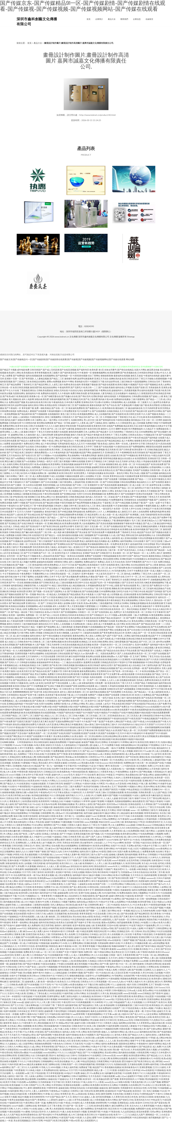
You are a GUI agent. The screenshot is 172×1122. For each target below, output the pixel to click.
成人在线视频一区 (131, 402)
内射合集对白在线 (94, 470)
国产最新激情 (6, 567)
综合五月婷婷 (121, 461)
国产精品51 (87, 878)
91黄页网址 (28, 1102)
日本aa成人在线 (134, 990)
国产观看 (114, 1079)
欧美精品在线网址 (38, 381)
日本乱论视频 (78, 872)
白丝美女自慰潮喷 (34, 485)
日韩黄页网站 (102, 1061)
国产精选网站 (49, 627)
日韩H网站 (85, 1046)
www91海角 (112, 839)
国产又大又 (66, 1097)
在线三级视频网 (86, 535)
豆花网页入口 (149, 969)
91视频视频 (51, 966)
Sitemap (131, 336)
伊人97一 (124, 807)
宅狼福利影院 (151, 514)
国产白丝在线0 (134, 630)
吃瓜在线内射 (46, 609)
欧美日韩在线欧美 (66, 559)
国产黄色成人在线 (143, 1017)
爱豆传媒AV (127, 1061)
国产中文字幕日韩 (159, 689)
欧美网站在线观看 (119, 1058)
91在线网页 (95, 1055)
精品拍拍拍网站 (50, 387)
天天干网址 (119, 1017)
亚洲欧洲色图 (90, 943)
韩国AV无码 (90, 872)
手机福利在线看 (84, 426)
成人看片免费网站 (85, 1108)
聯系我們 (124, 19)
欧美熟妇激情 (80, 961)
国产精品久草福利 (154, 801)
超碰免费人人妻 (32, 981)
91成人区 (93, 1040)
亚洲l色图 (162, 875)
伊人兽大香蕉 (15, 839)
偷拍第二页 (54, 916)
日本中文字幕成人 (82, 780)
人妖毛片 (107, 703)
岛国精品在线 (78, 491)
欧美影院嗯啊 (113, 372)
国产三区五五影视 (154, 541)
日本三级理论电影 (149, 665)
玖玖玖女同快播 (16, 907)
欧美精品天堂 (83, 615)
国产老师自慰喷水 (153, 668)
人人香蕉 (31, 842)
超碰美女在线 (85, 884)
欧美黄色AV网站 (113, 907)
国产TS (86, 1052)
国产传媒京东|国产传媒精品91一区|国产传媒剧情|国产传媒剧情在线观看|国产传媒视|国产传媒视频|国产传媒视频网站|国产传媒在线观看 (62, 359)
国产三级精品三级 (21, 381)
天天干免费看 (75, 1079)
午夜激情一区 (105, 760)
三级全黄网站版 (31, 1005)
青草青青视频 (40, 372)
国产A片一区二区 (47, 553)
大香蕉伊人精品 (110, 1023)
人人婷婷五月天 (41, 978)
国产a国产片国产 (110, 635)
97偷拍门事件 (103, 766)
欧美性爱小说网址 (67, 579)
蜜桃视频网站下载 (160, 582)
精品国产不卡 (154, 635)
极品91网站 (110, 813)
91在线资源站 (23, 783)
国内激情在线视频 (70, 535)
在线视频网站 (49, 375)
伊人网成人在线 (10, 833)
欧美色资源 (73, 913)
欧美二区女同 (37, 659)
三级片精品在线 (10, 893)
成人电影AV (123, 1014)
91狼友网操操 (31, 810)
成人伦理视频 (113, 594)
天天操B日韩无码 (55, 783)
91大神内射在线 (99, 550)
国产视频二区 (17, 689)
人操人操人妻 (41, 916)
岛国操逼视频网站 (123, 801)
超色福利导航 (136, 544)
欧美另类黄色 (6, 600)
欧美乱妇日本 (118, 632)
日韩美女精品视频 (53, 529)
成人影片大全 (134, 491)
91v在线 (33, 1108)
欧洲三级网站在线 (51, 1064)
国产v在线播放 (45, 630)
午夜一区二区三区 (100, 567)
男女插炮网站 (74, 455)
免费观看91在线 (143, 1108)
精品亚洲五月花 (130, 426)
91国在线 (122, 804)
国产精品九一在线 (53, 535)
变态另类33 (113, 1108)
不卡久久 (22, 1061)
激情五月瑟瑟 (72, 839)
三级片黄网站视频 (53, 641)
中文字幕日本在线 (137, 591)
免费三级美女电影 (69, 996)
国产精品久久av (77, 653)
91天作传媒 (71, 1058)
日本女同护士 (64, 420)
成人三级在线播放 (66, 550)
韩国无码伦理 (100, 931)
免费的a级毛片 (90, 562)
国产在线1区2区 (29, 455)
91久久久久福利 (51, 426)
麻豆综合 (101, 774)
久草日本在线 (147, 972)
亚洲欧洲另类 (109, 1117)
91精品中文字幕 (24, 668)
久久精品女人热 (14, 588)
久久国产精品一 (71, 884)
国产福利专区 (83, 369)
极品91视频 (94, 875)
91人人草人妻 (43, 1002)
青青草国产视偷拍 (79, 508)
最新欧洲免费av (108, 656)
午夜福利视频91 (130, 1046)
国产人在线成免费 (125, 653)
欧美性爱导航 (144, 901)
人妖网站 (164, 887)
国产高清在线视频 (104, 523)
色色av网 (104, 748)
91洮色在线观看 (10, 627)
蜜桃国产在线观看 (38, 411)
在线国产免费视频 (114, 426)
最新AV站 (31, 1014)
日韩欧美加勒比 (143, 689)
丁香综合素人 (42, 993)
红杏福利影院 (66, 635)
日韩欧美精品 (15, 532)
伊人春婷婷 (69, 899)
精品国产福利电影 (149, 437)
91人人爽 (75, 1061)
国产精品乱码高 (148, 624)
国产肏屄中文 (125, 839)
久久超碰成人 (11, 1043)
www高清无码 (6, 955)
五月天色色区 (94, 1076)
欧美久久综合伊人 (138, 807)
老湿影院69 (110, 1091)
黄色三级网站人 (36, 579)
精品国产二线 (40, 532)
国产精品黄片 (102, 432)
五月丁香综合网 (154, 798)
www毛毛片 (68, 774)
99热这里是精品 (88, 1061)
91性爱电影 (82, 766)
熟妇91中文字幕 (71, 819)
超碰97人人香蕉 (78, 423)
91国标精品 (160, 1070)
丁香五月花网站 (120, 434)
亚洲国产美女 (145, 609)
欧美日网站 (161, 786)
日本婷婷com (74, 763)
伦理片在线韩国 (107, 565)
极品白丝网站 (15, 887)
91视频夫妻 (47, 807)
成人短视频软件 (89, 630)
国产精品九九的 (54, 851)
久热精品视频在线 (90, 748)
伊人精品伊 (166, 1005)
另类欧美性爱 (144, 792)
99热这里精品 (132, 789)
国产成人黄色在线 (77, 887)
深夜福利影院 (88, 683)
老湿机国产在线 (156, 763)
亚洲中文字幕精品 (94, 461)
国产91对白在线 (46, 470)
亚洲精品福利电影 (15, 703)
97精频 (8, 854)
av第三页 (29, 1073)
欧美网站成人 (135, 851)
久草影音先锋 (20, 1040)
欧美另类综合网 (133, 863)
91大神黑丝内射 (29, 423)
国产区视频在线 (74, 591)
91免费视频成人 (7, 700)
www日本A (30, 848)
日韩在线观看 (64, 653)
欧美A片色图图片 (87, 1034)
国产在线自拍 (98, 440)
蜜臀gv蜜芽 (59, 839)
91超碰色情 (36, 786)
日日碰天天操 (9, 559)
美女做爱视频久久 (116, 863)
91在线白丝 (104, 972)
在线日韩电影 (83, 650)
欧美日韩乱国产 (133, 624)
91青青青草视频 (31, 621)
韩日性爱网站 (52, 1117)
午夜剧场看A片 (101, 828)
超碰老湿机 (64, 1088)
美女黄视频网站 (141, 467)
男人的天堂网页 (50, 1040)
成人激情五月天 (125, 511)
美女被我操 (142, 745)
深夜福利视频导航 (57, 399)
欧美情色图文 (118, 757)
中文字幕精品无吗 (146, 1026)
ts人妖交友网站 (150, 1014)
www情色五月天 (124, 949)
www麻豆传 (24, 1049)
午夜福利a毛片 (45, 792)
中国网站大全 (106, 606)
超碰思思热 (26, 890)
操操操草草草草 (81, 464)
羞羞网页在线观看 (91, 662)
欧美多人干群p (56, 899)
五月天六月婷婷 (24, 511)
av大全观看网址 (53, 881)
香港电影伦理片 (82, 381)
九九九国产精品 (159, 792)
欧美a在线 (166, 1058)
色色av (98, 819)
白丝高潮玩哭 (135, 1085)
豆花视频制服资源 (123, 1005)
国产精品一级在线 (19, 612)
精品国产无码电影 (154, 591)
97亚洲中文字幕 (109, 996)
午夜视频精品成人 (11, 665)
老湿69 (138, 1102)
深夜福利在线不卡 (34, 597)
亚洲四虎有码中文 (154, 822)
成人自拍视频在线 (23, 700)
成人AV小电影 (27, 901)
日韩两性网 (93, 904)
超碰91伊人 (57, 774)
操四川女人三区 (88, 505)
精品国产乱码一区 (98, 582)
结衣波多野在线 (112, 381)
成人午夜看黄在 (35, 680)
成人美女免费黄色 (63, 875)
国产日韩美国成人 (100, 517)
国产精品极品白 (31, 630)
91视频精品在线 (10, 520)
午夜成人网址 (53, 440)
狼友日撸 (18, 816)
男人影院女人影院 (84, 804)
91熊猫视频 (25, 798)
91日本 (21, 896)
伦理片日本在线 (84, 494)
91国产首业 (30, 966)
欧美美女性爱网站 (101, 845)
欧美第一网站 (40, 440)
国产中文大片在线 (11, 390)
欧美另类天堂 (26, 671)
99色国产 (48, 1120)
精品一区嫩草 (37, 627)
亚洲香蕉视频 (21, 653)
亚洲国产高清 (89, 553)
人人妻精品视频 (41, 378)
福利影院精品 (17, 585)
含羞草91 (133, 771)
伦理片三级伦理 (150, 1076)
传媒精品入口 (134, 393)
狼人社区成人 (6, 526)
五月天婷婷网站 (116, 432)
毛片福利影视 (28, 449)
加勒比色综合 (75, 990)
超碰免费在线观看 (46, 990)
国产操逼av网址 (146, 774)
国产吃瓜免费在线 (159, 627)
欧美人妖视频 (25, 863)
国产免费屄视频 (80, 698)
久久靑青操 (147, 804)
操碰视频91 (117, 961)
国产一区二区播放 (98, 680)
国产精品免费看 (14, 384)
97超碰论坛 (63, 1079)
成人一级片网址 (50, 420)
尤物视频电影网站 (158, 579)
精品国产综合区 (144, 532)
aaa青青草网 (78, 1014)
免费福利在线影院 (49, 393)
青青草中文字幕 (84, 517)
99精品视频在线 (14, 1088)
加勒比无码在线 (60, 390)
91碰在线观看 (108, 1076)
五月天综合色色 (117, 562)
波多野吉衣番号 (67, 526)
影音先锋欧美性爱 (30, 940)
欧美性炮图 (147, 987)
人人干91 (107, 842)
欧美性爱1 (50, 872)
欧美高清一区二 (119, 609)
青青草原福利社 (151, 813)
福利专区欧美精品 (47, 922)
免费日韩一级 (90, 952)
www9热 (110, 999)
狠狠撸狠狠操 (139, 662)
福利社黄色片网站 (36, 405)
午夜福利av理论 (113, 966)
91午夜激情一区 (84, 372)
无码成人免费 (142, 680)
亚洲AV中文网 (41, 901)
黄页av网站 (148, 990)
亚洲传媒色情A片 (97, 999)
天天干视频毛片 (74, 860)
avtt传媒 (47, 836)
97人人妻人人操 (40, 961)
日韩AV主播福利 (137, 919)
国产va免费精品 (18, 458)
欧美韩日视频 (121, 384)
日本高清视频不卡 (77, 621)
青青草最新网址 (95, 559)
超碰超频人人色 (49, 1029)
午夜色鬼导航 (136, 1082)
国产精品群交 (145, 1046)
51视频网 (158, 833)
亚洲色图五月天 (112, 452)
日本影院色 (51, 890)
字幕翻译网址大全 (40, 573)
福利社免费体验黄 (109, 1043)
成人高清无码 (32, 470)
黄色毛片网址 (123, 473)
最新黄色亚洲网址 (127, 1043)
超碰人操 (90, 925)
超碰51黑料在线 (116, 896)
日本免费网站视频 (107, 591)
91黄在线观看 (13, 1111)
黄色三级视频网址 (53, 417)
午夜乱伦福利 (157, 455)
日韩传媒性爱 (41, 1055)
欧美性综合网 (66, 674)
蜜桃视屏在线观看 (103, 890)
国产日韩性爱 (125, 449)
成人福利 (9, 804)
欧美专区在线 (21, 426)
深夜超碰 (163, 810)
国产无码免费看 (114, 692)
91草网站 (124, 742)
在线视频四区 (54, 414)
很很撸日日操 (34, 497)
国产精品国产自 (74, 668)
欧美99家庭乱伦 (159, 479)
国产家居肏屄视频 (11, 538)
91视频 (122, 789)
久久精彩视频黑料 (23, 650)
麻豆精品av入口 (151, 520)
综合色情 (26, 789)
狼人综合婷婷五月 (73, 896)
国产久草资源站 (122, 497)
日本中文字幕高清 (47, 588)
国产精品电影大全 (130, 899)
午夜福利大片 (19, 482)
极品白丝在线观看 (21, 949)
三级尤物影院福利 (30, 624)
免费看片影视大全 (62, 703)
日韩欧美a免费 (16, 984)
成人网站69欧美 (163, 1037)
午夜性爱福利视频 (44, 505)
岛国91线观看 (9, 1011)
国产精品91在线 (63, 458)
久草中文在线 (135, 508)
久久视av (153, 922)
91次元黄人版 (95, 789)
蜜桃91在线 (114, 943)
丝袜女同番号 (110, 369)
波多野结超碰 (21, 405)
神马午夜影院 (50, 969)
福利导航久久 (72, 795)
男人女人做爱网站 (116, 825)
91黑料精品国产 (147, 1094)
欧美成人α (70, 1037)
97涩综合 (74, 798)
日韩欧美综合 (76, 553)
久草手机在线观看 (80, 1100)
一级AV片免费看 (117, 748)
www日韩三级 (117, 822)
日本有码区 (25, 1117)
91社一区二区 (125, 964)
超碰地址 (4, 972)
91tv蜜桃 (25, 1111)
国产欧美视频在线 (128, 372)
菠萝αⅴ (94, 851)
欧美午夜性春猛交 (112, 600)
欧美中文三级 (94, 700)
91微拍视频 (66, 822)
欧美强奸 (34, 893)
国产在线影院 (117, 414)
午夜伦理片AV (68, 1002)
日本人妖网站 (89, 432)
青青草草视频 (88, 946)
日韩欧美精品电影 (76, 497)
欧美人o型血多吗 (44, 556)
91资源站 (21, 910)
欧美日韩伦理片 (66, 473)
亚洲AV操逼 (12, 860)
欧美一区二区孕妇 (143, 612)
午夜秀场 (137, 934)
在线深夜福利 (51, 653)
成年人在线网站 (87, 476)
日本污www (159, 987)
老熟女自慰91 (43, 760)
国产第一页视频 (29, 594)
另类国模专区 (126, 1088)
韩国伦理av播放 (21, 1052)
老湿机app (65, 866)
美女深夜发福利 (41, 742)
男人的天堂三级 (91, 420)
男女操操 (94, 1020)
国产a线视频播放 (127, 689)
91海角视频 (79, 810)
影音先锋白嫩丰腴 (11, 831)
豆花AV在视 (112, 925)
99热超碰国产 (119, 1002)
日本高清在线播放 (143, 674)
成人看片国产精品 (47, 638)
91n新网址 (116, 899)
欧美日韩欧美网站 (100, 641)
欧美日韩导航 (14, 795)
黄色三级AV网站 (122, 565)
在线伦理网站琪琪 (8, 1055)
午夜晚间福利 (152, 683)
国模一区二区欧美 (28, 544)
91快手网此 (107, 777)
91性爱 (20, 987)
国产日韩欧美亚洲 (76, 647)
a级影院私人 (107, 919)
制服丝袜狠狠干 (119, 946)
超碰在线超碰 (80, 928)
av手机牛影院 (67, 937)
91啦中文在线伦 (61, 919)
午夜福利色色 (57, 402)
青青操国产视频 (49, 907)
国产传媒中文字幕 (82, 922)
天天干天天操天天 (11, 1034)
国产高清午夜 (36, 692)
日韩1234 (111, 913)
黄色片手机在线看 (128, 650)
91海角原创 (65, 1026)
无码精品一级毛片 (44, 461)
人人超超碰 (10, 928)
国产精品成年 (99, 804)
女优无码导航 (132, 860)
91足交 (92, 766)
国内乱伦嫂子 (11, 420)
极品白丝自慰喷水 (74, 662)
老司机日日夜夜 (146, 1097)
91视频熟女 (30, 896)
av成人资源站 (104, 754)
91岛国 (56, 810)
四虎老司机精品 (134, 987)
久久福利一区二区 (24, 958)
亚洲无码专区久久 (102, 570)
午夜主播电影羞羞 (83, 440)
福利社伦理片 (107, 665)
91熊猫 (3, 786)
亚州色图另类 (100, 1108)
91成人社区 (133, 848)
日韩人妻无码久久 (77, 969)
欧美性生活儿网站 (109, 1085)
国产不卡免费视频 (35, 686)
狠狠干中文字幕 (137, 1040)
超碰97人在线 (80, 937)
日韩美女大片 (87, 981)
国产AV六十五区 (150, 562)
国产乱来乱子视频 (52, 686)
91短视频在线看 (95, 458)
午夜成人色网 (110, 969)
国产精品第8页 (57, 757)
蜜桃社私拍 (144, 757)
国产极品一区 (55, 689)
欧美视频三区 (81, 514)
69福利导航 (53, 928)
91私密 (46, 748)
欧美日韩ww (33, 975)
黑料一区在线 (122, 443)
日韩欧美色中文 (47, 975)
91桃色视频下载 (92, 443)
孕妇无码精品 (133, 609)
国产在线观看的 (99, 411)
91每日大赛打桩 (21, 807)
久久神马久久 (154, 857)
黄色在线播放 (51, 559)
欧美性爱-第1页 (97, 369)
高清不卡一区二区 (115, 573)
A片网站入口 (54, 780)
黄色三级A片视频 (73, 609)
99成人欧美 (20, 993)
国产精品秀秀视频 (81, 502)
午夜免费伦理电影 (88, 455)
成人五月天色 (78, 949)
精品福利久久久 (144, 482)
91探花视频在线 (138, 659)
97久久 (60, 1052)
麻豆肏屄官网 (53, 499)
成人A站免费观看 (131, 831)
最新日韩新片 (30, 432)
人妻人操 (154, 958)
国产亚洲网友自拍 (61, 544)
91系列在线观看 (26, 916)
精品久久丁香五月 (91, 825)
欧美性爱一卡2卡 (142, 896)
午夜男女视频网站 (36, 653)
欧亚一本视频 (123, 910)
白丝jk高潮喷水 (58, 878)
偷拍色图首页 (138, 801)
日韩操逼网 (145, 860)
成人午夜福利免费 (15, 621)
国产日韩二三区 (80, 485)
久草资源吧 (14, 1058)
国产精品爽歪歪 (142, 913)
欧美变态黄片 (123, 544)
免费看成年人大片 (94, 511)
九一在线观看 (18, 1073)
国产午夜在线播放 (51, 635)
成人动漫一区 (108, 514)
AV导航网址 (117, 975)
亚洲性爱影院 (155, 961)
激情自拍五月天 (46, 624)
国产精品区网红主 (42, 384)
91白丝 (163, 1091)
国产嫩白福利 (28, 532)
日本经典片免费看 (72, 402)
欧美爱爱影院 (141, 458)
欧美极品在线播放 (150, 567)
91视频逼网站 (97, 1052)
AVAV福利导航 (109, 893)
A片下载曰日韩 (91, 984)
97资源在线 (114, 1111)
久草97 (21, 748)
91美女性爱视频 (145, 538)
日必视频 (158, 972)
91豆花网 (63, 984)
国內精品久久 (10, 946)
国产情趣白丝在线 (69, 396)
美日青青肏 (155, 913)
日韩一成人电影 (54, 532)
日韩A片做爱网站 (79, 1076)
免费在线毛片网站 (32, 443)
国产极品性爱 (101, 896)
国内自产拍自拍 (141, 556)
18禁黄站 (125, 866)
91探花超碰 (26, 996)
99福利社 (120, 774)
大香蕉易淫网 (142, 1052)
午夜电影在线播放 (95, 473)
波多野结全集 (155, 485)
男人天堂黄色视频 (75, 606)
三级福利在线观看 (90, 632)
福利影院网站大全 (147, 535)
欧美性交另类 (159, 1017)
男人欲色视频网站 (87, 523)
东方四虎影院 (128, 612)
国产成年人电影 (126, 467)
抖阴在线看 (124, 1029)
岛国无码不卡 (96, 798)
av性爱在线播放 (75, 984)
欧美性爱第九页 (43, 987)
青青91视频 (62, 958)
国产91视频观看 (39, 414)
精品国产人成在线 (15, 514)
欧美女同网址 (58, 630)
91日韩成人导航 (24, 1020)
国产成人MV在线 (123, 668)
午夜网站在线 (105, 390)
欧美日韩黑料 (93, 928)
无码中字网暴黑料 (133, 562)
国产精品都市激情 (154, 452)
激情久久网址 (108, 491)
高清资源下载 (51, 695)
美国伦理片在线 (117, 576)
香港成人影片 (6, 417)
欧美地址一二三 (58, 662)
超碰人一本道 (6, 1120)
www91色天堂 (120, 780)
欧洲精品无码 (62, 597)
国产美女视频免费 (70, 576)
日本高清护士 (128, 644)
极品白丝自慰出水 (126, 458)
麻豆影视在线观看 (30, 638)
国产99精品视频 (39, 650)
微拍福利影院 (62, 497)
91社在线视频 (160, 990)
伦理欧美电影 (97, 396)
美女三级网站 (96, 650)
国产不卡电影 (66, 833)
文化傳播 (73, 336)
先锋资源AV (157, 860)
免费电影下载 (17, 467)
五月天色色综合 (14, 455)
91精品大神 (15, 789)
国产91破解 (57, 819)
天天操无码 (77, 1043)
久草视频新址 (51, 700)
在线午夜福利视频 (146, 426)
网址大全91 (25, 1091)
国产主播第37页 (54, 671)
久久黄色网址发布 (93, 491)
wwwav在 (151, 878)
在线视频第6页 (12, 1117)
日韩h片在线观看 (36, 426)
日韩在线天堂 (151, 443)
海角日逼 (16, 828)
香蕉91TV (137, 1073)
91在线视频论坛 (140, 559)
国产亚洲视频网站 (69, 612)
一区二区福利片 (73, 573)
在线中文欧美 (76, 603)
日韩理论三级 (76, 1091)
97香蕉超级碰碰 (109, 556)
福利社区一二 (164, 597)
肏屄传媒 (88, 813)
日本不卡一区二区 (133, 576)
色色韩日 (133, 1058)
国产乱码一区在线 (8, 1008)
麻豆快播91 (67, 978)
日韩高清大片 (68, 417)
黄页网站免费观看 (45, 423)
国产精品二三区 (56, 378)
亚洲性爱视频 (145, 1067)
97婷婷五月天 (62, 975)
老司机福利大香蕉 (47, 816)
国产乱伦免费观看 (33, 491)
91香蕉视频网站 (7, 429)
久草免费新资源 (69, 411)
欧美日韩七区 (25, 969)
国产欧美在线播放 (50, 491)
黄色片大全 (78, 1097)
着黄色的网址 (79, 635)
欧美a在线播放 (41, 464)
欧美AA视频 (65, 1020)
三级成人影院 (91, 624)
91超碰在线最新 (38, 783)
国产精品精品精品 (112, 440)
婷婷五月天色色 (53, 745)
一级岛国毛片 (107, 508)
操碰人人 (105, 1032)
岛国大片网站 (140, 369)
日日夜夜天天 (55, 538)
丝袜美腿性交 (157, 757)
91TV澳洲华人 (16, 899)
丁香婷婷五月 (28, 384)
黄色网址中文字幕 (41, 570)
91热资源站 (163, 919)
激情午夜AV (38, 972)
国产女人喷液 (152, 565)
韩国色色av (70, 1108)
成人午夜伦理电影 (49, 443)
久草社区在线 (44, 768)
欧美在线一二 (117, 766)
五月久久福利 (159, 1067)
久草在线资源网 (138, 1049)
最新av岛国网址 (108, 922)
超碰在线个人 (118, 937)
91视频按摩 (58, 896)
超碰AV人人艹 (163, 969)
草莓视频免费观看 (134, 748)
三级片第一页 (113, 550)
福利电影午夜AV (157, 644)
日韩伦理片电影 (161, 594)
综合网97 (56, 768)
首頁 (88, 19)
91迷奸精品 (91, 754)
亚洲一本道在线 (29, 878)
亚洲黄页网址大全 (26, 1055)
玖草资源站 (57, 1085)
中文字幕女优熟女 (61, 792)
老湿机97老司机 (63, 872)
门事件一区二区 (24, 476)
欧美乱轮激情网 (29, 437)
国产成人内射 (45, 810)
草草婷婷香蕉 (48, 1046)
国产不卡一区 (65, 491)
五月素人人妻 (68, 789)
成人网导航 (157, 1061)
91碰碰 (67, 801)
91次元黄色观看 (114, 1046)
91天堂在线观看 (48, 656)
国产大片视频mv (44, 455)
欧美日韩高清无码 (130, 378)
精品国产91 (98, 1067)
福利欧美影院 (130, 588)
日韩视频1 (152, 854)
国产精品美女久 (67, 440)
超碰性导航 (10, 904)
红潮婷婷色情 (143, 836)
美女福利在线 (32, 402)
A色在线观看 (55, 789)
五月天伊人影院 (116, 958)
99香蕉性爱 (22, 771)
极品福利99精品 (164, 523)
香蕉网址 (41, 1100)
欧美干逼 (82, 904)
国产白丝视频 (152, 473)
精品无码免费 (73, 541)
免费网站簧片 (130, 763)
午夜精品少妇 (56, 801)
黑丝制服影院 (151, 1079)
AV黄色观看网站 (156, 615)
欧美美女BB (33, 780)
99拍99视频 (10, 910)
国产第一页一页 (82, 680)
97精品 (34, 763)
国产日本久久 (11, 570)
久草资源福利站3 (25, 742)
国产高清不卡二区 (109, 700)
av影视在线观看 (127, 674)
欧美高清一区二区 (142, 653)
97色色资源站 (156, 916)
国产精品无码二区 (154, 529)
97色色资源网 (164, 854)
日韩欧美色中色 (24, 641)
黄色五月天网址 (108, 810)
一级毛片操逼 (107, 698)
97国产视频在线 (38, 1017)
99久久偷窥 (105, 757)
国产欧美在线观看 (128, 585)
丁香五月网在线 (160, 494)
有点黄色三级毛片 (11, 547)
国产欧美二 (24, 833)
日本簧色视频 (92, 1088)
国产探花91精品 (148, 946)
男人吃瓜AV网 (79, 1008)
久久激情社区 (53, 1111)
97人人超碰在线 (118, 984)
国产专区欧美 (132, 757)
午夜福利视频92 (54, 411)
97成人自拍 (86, 1082)
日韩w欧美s (105, 786)
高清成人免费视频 (32, 467)
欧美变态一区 (139, 1091)
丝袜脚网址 (42, 1079)
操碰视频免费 (31, 869)
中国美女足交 (32, 458)
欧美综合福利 (74, 384)
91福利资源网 (112, 1026)
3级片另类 (131, 984)
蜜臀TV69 (97, 1117)
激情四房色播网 (75, 432)
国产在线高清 (147, 698)
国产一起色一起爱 (151, 502)
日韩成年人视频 (60, 505)
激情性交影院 (103, 455)
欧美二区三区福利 (145, 588)
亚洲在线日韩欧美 (134, 638)
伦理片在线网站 (46, 703)
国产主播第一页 (18, 485)
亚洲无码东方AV (142, 1100)
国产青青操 (31, 990)
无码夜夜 (16, 763)
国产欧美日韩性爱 (120, 878)
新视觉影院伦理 (148, 393)
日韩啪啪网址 (47, 1061)
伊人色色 (106, 937)
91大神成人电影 (33, 1070)
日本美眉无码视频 (149, 630)
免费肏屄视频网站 (80, 1020)
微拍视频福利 (83, 1011)
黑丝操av (69, 757)
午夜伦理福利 (33, 1061)
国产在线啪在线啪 (51, 857)
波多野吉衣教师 (160, 402)
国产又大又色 (17, 1005)
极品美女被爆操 (34, 1064)
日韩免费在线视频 (140, 396)
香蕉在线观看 (113, 807)
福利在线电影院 (133, 698)
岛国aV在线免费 (100, 831)
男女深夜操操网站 (129, 600)
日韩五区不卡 (27, 1058)
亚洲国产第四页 (110, 789)
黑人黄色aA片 (58, 813)
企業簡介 (99, 19)
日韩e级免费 (165, 1064)
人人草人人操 (101, 863)
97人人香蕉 (98, 1082)
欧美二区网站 (124, 635)
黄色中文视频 (39, 890)
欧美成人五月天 (157, 700)
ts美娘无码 (32, 792)
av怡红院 (4, 1037)
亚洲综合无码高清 (68, 615)
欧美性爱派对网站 (137, 1055)
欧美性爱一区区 (162, 777)
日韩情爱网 (45, 813)
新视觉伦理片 (81, 429)
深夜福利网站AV (128, 745)
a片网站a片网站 (78, 703)
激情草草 (7, 1023)
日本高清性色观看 (8, 440)
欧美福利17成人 (65, 547)
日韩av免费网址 (109, 819)
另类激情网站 (147, 839)
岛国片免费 (122, 851)
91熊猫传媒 (44, 943)
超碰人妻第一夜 (136, 1011)
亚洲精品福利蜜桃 (149, 526)
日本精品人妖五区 (98, 934)
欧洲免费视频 (11, 414)
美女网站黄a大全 (123, 621)
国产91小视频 (59, 825)
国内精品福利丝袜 (15, 488)
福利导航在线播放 (98, 692)
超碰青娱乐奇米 (76, 907)
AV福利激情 (12, 1091)
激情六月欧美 (76, 434)
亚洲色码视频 (67, 464)
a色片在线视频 (45, 606)
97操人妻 (143, 783)
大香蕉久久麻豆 (74, 825)
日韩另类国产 (36, 369)
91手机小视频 (41, 1058)
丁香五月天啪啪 (146, 378)
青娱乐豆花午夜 (12, 1017)
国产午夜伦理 (134, 437)
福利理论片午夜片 (143, 488)
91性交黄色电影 (77, 919)
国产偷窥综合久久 (93, 408)
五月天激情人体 (132, 952)
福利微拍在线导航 (147, 1032)
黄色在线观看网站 (19, 813)
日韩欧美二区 (38, 641)
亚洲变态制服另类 (81, 833)
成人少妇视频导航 (102, 414)
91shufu (17, 745)
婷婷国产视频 (156, 881)
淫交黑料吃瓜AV (104, 671)
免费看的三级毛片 (149, 810)
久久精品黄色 (44, 869)
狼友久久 (17, 1023)
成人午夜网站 (127, 440)
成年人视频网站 (76, 562)
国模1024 (111, 851)
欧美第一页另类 (121, 508)
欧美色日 (61, 981)
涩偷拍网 (101, 1026)
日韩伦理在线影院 (57, 573)
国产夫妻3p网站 (154, 1029)
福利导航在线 (165, 683)
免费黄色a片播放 (87, 576)
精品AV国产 (30, 1100)
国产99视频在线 (130, 455)
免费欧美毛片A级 (31, 952)
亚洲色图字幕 (94, 1111)
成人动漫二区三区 (140, 485)
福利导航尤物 (11, 576)
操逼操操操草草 (43, 662)
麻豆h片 (158, 981)
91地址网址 (93, 964)
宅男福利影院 (64, 443)
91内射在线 (117, 836)
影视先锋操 (159, 1097)
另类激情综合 (130, 499)
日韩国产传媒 (15, 972)
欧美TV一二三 (120, 1114)
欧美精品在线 (36, 494)
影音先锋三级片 (126, 798)
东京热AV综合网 (49, 804)
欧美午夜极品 (136, 523)
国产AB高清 (122, 857)
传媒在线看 (54, 910)
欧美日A (162, 1002)
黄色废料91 (100, 807)
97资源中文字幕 (124, 662)
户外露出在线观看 (65, 964)
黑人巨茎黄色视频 (73, 570)
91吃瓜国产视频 (155, 907)
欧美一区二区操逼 (106, 497)
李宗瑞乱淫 (5, 866)
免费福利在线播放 (122, 399)
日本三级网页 (42, 665)
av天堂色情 (121, 783)
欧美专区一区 (89, 1079)
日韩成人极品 (13, 618)
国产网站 (144, 958)
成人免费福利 (33, 925)
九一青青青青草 (44, 896)
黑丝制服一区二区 (162, 698)
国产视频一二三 (93, 910)
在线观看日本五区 (72, 748)
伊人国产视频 (38, 644)
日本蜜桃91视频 (75, 972)
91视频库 (109, 801)
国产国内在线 (42, 538)
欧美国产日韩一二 (101, 884)
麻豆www (27, 931)
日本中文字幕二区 (23, 429)
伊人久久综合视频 (99, 955)
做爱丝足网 (104, 984)
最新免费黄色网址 (87, 671)
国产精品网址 (81, 565)
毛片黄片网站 (23, 632)
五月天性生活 (136, 875)
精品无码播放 (100, 541)
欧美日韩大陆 (45, 402)
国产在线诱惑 (158, 482)
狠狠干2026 (140, 798)
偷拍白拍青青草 (93, 919)
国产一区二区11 (19, 1067)
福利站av (63, 1070)
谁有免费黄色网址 (47, 458)
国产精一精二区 (43, 437)
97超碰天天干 (67, 857)
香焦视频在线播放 (66, 804)
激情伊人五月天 (108, 429)
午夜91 (159, 1094)
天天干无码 (45, 984)
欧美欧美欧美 (142, 916)
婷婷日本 (138, 751)
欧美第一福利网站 (17, 615)
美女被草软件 (86, 842)
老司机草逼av (158, 1108)
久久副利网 (32, 1067)
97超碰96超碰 (73, 742)
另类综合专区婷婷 (70, 842)
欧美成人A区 (64, 1040)
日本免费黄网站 (146, 432)
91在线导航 (78, 822)
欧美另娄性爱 (94, 1032)
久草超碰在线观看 (149, 461)
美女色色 (77, 916)
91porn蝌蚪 (118, 842)
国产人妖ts (96, 836)
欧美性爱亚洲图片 (102, 1105)
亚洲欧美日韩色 (140, 949)
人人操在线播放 (24, 904)
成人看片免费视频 (95, 600)
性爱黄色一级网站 (33, 748)
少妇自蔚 (98, 842)
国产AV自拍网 (27, 937)
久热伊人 (118, 777)
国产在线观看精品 (58, 668)
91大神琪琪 (97, 1002)
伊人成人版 (19, 751)
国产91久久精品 (31, 488)
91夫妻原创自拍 (120, 446)
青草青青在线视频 (148, 476)
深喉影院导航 (30, 585)
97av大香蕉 (28, 1032)
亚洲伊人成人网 (21, 955)
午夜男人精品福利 (83, 899)
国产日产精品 (13, 452)
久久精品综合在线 (138, 887)
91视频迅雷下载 (43, 479)
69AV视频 (55, 1067)
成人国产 (86, 836)
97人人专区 (154, 949)
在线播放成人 (21, 677)
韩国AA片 (93, 901)
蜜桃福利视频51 (123, 520)
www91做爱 (17, 1105)
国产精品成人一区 (142, 692)
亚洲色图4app (43, 878)
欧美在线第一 (110, 473)
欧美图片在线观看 (59, 432)
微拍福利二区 (121, 408)
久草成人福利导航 (69, 1067)
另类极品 (107, 836)
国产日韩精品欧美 (8, 748)
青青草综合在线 (117, 476)
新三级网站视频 (20, 567)
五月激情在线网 (134, 1064)
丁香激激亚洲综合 (28, 390)
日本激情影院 (160, 934)
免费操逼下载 (85, 1067)
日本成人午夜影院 (145, 550)
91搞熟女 (65, 1091)
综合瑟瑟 (149, 996)
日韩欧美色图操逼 (44, 390)
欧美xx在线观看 (99, 689)
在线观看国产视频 (145, 499)
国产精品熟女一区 (79, 999)
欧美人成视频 (81, 559)
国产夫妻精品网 (124, 405)
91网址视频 (160, 1026)
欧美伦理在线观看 (70, 641)
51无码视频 (43, 854)
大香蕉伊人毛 (52, 777)
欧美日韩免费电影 (44, 544)
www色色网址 (49, 1052)
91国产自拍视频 (158, 653)
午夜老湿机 (147, 934)
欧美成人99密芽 (101, 916)
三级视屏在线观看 (41, 904)
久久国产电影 (100, 594)
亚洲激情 (17, 766)
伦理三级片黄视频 (61, 461)
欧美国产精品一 (60, 556)
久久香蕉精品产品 (38, 955)
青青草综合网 (161, 606)
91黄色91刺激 (89, 783)
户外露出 (158, 1008)
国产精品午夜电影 (91, 434)
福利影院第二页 (16, 981)
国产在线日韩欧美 (25, 523)
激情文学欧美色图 (68, 426)
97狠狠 (140, 1079)
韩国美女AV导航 (73, 828)
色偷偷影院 (125, 890)
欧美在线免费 (157, 464)
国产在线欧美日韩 (93, 597)
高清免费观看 (9, 659)
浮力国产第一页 (70, 1105)
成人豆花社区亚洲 (119, 972)
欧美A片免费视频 (121, 875)
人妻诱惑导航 (163, 1034)
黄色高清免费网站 (39, 789)
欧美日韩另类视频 (162, 508)
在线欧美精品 (113, 411)
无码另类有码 (38, 547)
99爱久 (8, 766)
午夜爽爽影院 (126, 452)
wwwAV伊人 (114, 866)
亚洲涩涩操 (31, 934)
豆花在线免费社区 (129, 881)
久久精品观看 (149, 1073)
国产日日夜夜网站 (33, 857)
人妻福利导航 (79, 482)
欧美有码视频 (139, 529)
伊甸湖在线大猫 (20, 497)
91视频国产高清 (135, 384)
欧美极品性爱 (103, 1079)
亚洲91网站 (109, 848)
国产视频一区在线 (41, 591)
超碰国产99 (115, 751)
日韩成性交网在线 (153, 964)
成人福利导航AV (57, 828)
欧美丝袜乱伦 (155, 680)
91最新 (103, 825)
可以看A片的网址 (102, 402)
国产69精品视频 (65, 511)
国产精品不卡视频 (8, 369)
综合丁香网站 (94, 375)
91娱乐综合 (146, 842)
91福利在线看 (135, 780)
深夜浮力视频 (10, 1097)
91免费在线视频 (79, 848)
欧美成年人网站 (14, 372)
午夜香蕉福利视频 (157, 904)
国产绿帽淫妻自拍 (52, 396)
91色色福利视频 (112, 833)
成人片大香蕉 (6, 822)
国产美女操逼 (81, 532)
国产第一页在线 (164, 491)
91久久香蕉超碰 (57, 795)
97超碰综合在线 (105, 1114)
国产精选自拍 (92, 547)
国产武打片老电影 (81, 677)
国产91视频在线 (16, 541)
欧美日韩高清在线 (75, 446)
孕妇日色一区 (42, 594)
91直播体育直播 (132, 476)
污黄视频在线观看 (126, 479)
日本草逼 (136, 1070)
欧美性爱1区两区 (25, 591)
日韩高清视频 (68, 665)
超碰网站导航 (17, 434)
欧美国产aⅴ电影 (71, 437)
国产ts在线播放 (29, 461)
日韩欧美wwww (143, 825)
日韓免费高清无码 (13, 449)
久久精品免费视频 (60, 479)
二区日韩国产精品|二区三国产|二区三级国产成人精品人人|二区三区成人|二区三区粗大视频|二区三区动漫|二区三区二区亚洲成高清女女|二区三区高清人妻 (71, 715)
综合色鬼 (96, 922)
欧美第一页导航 (132, 842)
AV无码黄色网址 (119, 570)
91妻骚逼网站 (142, 768)
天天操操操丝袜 (73, 878)
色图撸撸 (27, 1026)
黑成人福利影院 (86, 541)
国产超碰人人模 (156, 396)
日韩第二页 (42, 848)
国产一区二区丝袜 (97, 464)
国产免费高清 (156, 585)
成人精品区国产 (122, 514)
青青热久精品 (94, 777)
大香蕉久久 (10, 825)
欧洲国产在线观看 (111, 695)
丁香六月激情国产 (45, 541)
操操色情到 (58, 807)
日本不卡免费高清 (135, 570)
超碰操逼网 (62, 893)
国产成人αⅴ (88, 751)
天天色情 (27, 887)
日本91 (20, 966)
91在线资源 (134, 972)
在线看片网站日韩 (23, 535)
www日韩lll (22, 819)
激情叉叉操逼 (136, 375)
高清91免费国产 (142, 644)
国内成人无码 (91, 497)
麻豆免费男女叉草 (120, 1105)
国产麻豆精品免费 (17, 603)
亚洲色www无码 (125, 1020)
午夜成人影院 (21, 609)
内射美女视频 (6, 393)
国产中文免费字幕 (111, 674)
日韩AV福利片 (106, 780)
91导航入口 (44, 1067)
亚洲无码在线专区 (13, 638)
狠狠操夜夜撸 (107, 375)
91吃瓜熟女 (114, 881)
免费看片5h (49, 887)
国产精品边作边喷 (41, 668)
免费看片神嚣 (152, 423)
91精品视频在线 (142, 627)
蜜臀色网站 (78, 943)
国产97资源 (62, 754)
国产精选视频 (72, 452)
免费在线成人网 (28, 757)
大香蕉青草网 (128, 955)
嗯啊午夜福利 (122, 429)
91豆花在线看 (99, 913)
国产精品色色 (87, 807)
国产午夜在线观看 (60, 683)
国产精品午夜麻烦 (31, 964)
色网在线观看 (43, 757)
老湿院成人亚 (37, 520)
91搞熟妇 (76, 801)
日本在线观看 (136, 816)
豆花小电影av (158, 901)
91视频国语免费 (110, 1029)
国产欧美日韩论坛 (142, 1061)
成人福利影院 (157, 692)
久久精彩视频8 (161, 686)
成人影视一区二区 (127, 464)
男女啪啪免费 (26, 547)
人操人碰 (77, 863)
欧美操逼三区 (17, 553)
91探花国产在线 (66, 1117)
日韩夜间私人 (94, 508)
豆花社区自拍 (47, 839)
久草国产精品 (139, 683)
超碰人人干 (98, 745)
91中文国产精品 (52, 1097)
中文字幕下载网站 (25, 576)
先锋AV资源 (112, 816)
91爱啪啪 (25, 763)
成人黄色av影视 (132, 754)
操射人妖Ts (35, 807)
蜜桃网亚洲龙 (39, 1088)
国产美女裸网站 (127, 627)
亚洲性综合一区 (33, 603)
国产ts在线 (103, 854)
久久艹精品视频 (63, 588)
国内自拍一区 (160, 600)
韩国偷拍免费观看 (88, 839)
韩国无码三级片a (88, 854)
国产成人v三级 (149, 523)
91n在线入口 (148, 1085)
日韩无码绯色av (133, 828)
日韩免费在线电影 (8, 411)
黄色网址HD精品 (133, 517)
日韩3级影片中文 (94, 1023)
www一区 (135, 810)
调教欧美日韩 (117, 588)
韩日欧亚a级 (71, 904)
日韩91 (73, 1055)
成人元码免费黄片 (36, 698)
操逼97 (125, 887)
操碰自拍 (52, 1079)
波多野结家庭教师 (85, 378)
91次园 (87, 1043)
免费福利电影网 (157, 511)
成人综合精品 (135, 665)
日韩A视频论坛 (119, 990)
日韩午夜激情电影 (146, 686)
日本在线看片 (139, 541)
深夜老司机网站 (23, 825)
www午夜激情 (118, 860)
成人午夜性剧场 (30, 943)
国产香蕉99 (157, 993)
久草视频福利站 (124, 396)
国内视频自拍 (81, 665)
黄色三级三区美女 (68, 414)
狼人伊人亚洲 (9, 771)
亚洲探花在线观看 (71, 1085)
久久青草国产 (89, 792)
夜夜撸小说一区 (36, 396)
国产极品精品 (132, 641)
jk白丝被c (26, 795)
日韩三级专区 (37, 872)
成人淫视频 (127, 751)
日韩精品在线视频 (107, 668)
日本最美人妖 (97, 538)
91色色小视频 (161, 1105)
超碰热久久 (30, 751)
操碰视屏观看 (6, 686)
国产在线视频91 (33, 482)
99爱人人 (68, 955)
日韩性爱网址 (162, 928)
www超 (20, 1002)
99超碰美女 (36, 860)
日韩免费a (51, 1017)
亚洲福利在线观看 (30, 647)
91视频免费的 (20, 777)
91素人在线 (63, 1029)
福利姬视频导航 (91, 390)
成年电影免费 (23, 369)
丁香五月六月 (122, 547)
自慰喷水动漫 (9, 550)
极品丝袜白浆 (158, 1023)
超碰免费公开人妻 (83, 659)
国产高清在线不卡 (34, 526)
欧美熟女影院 (51, 405)
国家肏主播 (21, 792)
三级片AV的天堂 (140, 1005)
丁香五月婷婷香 (52, 644)
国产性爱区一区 (91, 972)
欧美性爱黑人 (80, 473)
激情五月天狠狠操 (148, 491)
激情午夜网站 (155, 1043)
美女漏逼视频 (31, 854)
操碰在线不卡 (148, 606)
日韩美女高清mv (135, 434)
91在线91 (12, 786)
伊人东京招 (126, 934)
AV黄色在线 (92, 887)
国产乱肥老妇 (64, 508)
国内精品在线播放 (77, 479)
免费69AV (33, 819)
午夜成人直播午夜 (71, 854)
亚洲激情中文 (93, 485)
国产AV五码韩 (43, 751)
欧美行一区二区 (114, 644)
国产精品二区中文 (160, 674)
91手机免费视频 (59, 1114)
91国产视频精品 (150, 384)
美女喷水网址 (123, 1040)
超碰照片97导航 (134, 1076)
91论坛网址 (37, 825)
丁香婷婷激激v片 (20, 579)
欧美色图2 (95, 1085)
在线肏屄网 (129, 975)
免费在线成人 (23, 411)
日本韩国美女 (13, 695)
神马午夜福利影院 (99, 881)
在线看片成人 (164, 437)
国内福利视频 (131, 854)
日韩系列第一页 (157, 470)
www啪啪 (156, 896)
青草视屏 (42, 1105)
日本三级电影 (109, 461)
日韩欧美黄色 (56, 884)
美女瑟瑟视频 (29, 1037)
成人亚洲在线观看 (128, 594)
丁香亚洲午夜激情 (107, 949)
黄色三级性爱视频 (117, 641)
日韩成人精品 (19, 526)
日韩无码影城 (39, 863)
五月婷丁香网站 (140, 656)
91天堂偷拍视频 (120, 505)
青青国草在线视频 (94, 479)
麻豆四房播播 (136, 813)
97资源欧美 (25, 860)
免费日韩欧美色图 (78, 393)
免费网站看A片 (113, 494)
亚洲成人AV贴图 (140, 922)
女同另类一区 (13, 556)
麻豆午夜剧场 (65, 946)
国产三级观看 (82, 579)
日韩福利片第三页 (66, 405)
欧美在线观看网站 (154, 417)
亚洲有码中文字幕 (44, 831)
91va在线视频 (92, 760)
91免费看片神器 (112, 745)
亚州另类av (112, 804)
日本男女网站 (117, 884)
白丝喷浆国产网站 (105, 630)
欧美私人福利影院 (112, 538)
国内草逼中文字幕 (48, 893)
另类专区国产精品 (83, 689)
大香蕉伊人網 (124, 969)
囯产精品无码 (81, 417)
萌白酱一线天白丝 (121, 1049)
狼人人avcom (56, 854)
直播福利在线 (32, 600)
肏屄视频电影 (154, 1117)
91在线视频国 (125, 795)
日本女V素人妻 (18, 999)
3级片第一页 (21, 1076)
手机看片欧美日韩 (162, 390)
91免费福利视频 (58, 446)
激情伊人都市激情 (63, 925)
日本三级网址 (36, 420)
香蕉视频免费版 (75, 638)
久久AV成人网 (86, 819)
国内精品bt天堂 (138, 420)
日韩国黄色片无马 (56, 1058)
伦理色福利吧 (111, 1037)
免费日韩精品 (164, 562)
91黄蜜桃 (123, 1085)
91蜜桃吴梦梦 (63, 798)
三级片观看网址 (138, 399)
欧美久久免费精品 (143, 695)
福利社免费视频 (139, 890)
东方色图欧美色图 (23, 550)
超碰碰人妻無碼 (116, 854)
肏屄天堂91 (51, 958)
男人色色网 (70, 934)
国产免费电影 (19, 375)
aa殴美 (50, 913)
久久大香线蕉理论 (124, 423)
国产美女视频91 (161, 432)
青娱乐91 (61, 860)
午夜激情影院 (92, 621)
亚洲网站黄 (21, 842)
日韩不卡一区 (58, 987)
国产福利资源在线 (68, 372)
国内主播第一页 (67, 659)
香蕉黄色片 (14, 801)
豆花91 (10, 993)
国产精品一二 (53, 517)
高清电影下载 (136, 502)
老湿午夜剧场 (25, 881)
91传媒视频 (163, 1088)
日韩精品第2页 (49, 632)
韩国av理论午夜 (66, 1023)
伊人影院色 (148, 981)
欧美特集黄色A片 (130, 1067)
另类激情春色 (57, 934)
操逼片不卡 (81, 774)
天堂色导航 (118, 1094)
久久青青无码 (118, 1097)
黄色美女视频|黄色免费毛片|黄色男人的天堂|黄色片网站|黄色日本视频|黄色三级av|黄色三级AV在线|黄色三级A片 (65, 724)
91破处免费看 (59, 940)
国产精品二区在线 (132, 526)
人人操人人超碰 (110, 798)
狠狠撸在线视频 (31, 582)
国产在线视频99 (128, 494)
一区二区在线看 (86, 437)
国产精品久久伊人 (136, 1034)
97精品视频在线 (103, 946)
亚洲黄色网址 (88, 860)
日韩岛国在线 (150, 547)
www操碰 (130, 825)
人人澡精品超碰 (59, 972)
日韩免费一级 (100, 683)
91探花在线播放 (48, 964)
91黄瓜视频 (27, 745)
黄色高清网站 (138, 621)
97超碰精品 (12, 916)
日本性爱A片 (164, 1052)
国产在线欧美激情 (106, 387)
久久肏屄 (162, 845)
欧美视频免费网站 (85, 414)
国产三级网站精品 (90, 987)
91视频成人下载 (108, 520)
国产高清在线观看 (108, 485)
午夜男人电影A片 (134, 981)
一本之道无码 (100, 573)
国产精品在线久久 (105, 1034)
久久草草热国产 (150, 1002)
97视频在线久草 (138, 1029)
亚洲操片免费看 (130, 961)
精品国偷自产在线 (162, 588)
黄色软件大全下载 (13, 517)
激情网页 (48, 825)
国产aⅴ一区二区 (95, 417)
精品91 (95, 780)
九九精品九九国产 (136, 1114)
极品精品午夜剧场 (56, 1037)
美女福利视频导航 (74, 813)
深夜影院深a (66, 916)
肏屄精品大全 (63, 1055)
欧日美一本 (142, 763)
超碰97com (91, 816)
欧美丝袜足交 (144, 978)
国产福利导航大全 (23, 804)
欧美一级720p (33, 875)
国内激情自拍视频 (126, 1052)
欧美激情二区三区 (81, 692)
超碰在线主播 (88, 570)
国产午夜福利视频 (138, 497)
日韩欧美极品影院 (155, 449)
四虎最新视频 (130, 390)
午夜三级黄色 (38, 695)
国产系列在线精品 (141, 700)
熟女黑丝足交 (117, 952)
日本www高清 (108, 1055)
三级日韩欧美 (126, 381)
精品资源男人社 (94, 514)
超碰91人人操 (64, 1100)
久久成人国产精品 (117, 535)
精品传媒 (157, 940)
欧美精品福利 (111, 659)
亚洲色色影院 (134, 804)
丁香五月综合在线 (35, 754)
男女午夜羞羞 (87, 594)
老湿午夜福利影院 (51, 659)
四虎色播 (106, 899)
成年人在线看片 (59, 606)
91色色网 (21, 1082)
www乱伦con (111, 1082)
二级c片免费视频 (140, 615)
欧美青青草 (44, 801)
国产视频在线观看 (13, 594)
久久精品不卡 (149, 429)
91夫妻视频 (30, 866)
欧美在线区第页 (60, 618)
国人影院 (114, 916)
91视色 (116, 890)
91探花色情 (115, 1061)
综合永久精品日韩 (160, 609)
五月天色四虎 (126, 411)
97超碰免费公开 (151, 925)
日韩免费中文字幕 (36, 559)
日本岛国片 (36, 1029)
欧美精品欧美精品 (28, 665)
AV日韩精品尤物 (126, 1037)
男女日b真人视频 (137, 473)
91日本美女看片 (140, 904)
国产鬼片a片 (159, 884)
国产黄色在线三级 (15, 848)
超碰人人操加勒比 (21, 417)
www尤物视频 (91, 822)
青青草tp (142, 854)
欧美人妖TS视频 (44, 842)
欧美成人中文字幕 (13, 1032)
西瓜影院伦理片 (27, 464)
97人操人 (62, 890)
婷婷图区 (91, 969)
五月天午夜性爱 (10, 969)
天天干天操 (124, 816)
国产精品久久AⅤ (116, 828)
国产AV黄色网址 (13, 878)
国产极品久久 (9, 783)
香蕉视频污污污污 (104, 1064)
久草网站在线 (152, 966)
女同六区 (73, 893)
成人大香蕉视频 (97, 1100)
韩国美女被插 (60, 763)
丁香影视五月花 (125, 417)
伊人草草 (57, 842)
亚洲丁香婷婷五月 (114, 579)
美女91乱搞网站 (88, 958)
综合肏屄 (91, 774)
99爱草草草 (52, 1088)
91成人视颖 (19, 768)
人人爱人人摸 (52, 949)
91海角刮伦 (73, 831)
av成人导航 (98, 1049)
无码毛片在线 (122, 591)
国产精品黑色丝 (20, 680)
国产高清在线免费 (96, 532)
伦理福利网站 (155, 467)
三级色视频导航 (105, 603)
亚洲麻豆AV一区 (159, 789)
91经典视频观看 (83, 1002)
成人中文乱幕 (139, 417)
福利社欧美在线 (67, 680)
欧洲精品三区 (85, 641)
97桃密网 (7, 745)
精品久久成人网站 (32, 1046)
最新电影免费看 (125, 700)
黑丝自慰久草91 (45, 763)
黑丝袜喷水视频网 (8, 1061)
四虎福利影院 (118, 754)
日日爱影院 (145, 789)
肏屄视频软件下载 (8, 896)
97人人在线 (84, 795)
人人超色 (4, 857)
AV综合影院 (55, 993)
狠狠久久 (81, 1037)
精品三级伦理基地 (60, 585)
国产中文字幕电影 (68, 517)
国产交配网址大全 (58, 591)
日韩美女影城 (164, 630)
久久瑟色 (87, 1117)
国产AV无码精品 (82, 538)
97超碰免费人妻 (84, 745)
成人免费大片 (162, 505)
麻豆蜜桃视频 (68, 532)
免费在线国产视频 (17, 402)
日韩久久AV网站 (15, 1046)
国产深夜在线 (68, 529)
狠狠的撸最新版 (76, 975)
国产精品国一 (160, 550)
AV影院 (102, 851)
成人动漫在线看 (41, 449)
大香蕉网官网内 (34, 1094)
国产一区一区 (144, 632)
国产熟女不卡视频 (28, 556)
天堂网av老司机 (133, 845)
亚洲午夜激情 (87, 573)
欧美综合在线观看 (76, 556)
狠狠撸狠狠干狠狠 (121, 523)
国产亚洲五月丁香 (28, 505)
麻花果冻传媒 (153, 369)
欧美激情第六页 (114, 677)
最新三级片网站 (109, 910)
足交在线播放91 (120, 393)
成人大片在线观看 (79, 695)
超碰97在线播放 (52, 822)
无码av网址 (155, 1111)
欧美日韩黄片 (40, 517)
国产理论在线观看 (63, 1008)
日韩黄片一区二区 (86, 612)
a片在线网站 (163, 1049)
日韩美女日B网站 (121, 603)
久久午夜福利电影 (57, 452)
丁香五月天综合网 (156, 807)
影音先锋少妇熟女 (80, 1040)
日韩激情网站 (117, 402)
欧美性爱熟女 (138, 996)
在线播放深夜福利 (127, 680)
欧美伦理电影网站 (13, 437)
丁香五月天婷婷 (43, 432)
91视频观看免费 (112, 532)
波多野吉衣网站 (155, 411)
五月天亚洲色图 (37, 949)
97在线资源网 (39, 996)
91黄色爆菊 (113, 978)
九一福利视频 (56, 766)
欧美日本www (162, 952)
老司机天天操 (121, 647)
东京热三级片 (119, 698)
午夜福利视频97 (155, 866)
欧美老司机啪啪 (91, 786)
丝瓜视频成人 (30, 689)
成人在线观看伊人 (89, 1120)
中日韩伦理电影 (152, 662)
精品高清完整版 (84, 644)
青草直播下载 (28, 408)
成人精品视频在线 (77, 585)
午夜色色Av (57, 1043)
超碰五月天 (162, 1011)
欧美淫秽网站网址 (145, 594)
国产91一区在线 (16, 582)
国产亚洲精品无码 (74, 399)
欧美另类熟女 (164, 408)
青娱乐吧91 (118, 869)
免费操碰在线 (162, 429)
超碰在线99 (98, 813)
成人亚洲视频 (6, 494)
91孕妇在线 (11, 966)
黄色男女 (162, 816)
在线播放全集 (120, 630)
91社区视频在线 (7, 565)
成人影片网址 (119, 624)
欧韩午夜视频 (50, 999)
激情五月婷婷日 (14, 624)
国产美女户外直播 (44, 618)
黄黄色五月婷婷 (136, 547)
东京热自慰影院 (138, 565)
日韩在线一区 (6, 387)
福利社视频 (63, 969)
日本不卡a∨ (165, 745)
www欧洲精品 (136, 819)
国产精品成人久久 (155, 1055)
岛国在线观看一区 (98, 677)
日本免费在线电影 (162, 839)
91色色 (43, 780)
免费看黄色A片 (18, 491)
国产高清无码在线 (34, 502)
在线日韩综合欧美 (51, 692)
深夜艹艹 (133, 878)
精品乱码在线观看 (119, 437)
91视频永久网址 (134, 786)
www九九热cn (118, 981)
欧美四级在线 (108, 408)
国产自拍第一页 (122, 919)
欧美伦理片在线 (46, 600)
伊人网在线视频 (41, 1023)
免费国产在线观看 (93, 556)
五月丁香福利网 (119, 786)
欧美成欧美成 (87, 618)
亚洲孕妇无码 (87, 402)
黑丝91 (52, 1055)
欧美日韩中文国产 (125, 556)
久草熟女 (77, 783)
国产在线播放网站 (19, 508)
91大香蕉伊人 (127, 943)
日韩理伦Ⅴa (93, 757)
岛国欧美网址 (77, 420)
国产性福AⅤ (8, 925)
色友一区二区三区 (84, 940)
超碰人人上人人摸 (107, 1040)
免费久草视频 (36, 632)
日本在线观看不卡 (8, 511)
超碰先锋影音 (141, 1037)
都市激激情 (138, 964)
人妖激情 (160, 831)
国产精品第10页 (140, 411)
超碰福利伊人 (117, 390)
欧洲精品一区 (94, 698)
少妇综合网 (104, 887)
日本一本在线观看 (11, 479)
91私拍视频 (131, 901)
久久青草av (42, 1037)
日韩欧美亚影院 (141, 1020)
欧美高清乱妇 (38, 550)
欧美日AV (129, 999)
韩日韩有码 (103, 872)
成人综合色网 (19, 656)
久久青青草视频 (146, 1105)
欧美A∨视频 (147, 1008)
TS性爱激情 (19, 1070)
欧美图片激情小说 (11, 671)
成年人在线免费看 (141, 511)
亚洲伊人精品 (131, 632)
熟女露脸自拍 (132, 774)
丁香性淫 (60, 1005)
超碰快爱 (48, 1011)
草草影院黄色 (66, 810)
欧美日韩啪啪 (66, 928)
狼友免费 (100, 907)
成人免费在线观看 (40, 476)
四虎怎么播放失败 (138, 866)
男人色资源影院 (57, 1108)
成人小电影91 (35, 836)
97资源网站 (154, 745)
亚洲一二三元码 (85, 1105)
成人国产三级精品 (94, 423)
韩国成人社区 (49, 786)
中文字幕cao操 (110, 1014)
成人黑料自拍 (164, 576)
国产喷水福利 (45, 1114)
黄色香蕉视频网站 (80, 966)
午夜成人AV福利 (71, 1102)
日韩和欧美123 (59, 869)
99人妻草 (27, 1088)
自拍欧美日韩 (116, 455)
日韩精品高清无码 (108, 662)
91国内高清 (129, 766)
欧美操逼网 (109, 1005)
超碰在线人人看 (14, 931)
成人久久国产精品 (11, 1114)
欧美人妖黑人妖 (31, 683)
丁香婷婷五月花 (131, 432)
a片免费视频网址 (102, 975)
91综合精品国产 (143, 464)
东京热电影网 (134, 647)
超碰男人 (65, 910)
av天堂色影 (155, 768)
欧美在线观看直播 (154, 603)
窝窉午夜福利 (49, 520)
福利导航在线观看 (139, 635)
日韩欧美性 (84, 1029)
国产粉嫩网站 (64, 1076)
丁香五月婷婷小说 (36, 567)
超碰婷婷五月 (98, 452)
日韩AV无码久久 (146, 600)
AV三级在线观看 (149, 576)
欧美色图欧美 (81, 757)
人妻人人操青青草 (39, 1091)
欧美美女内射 (67, 768)
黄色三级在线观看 (104, 505)
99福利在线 (141, 857)
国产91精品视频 (122, 502)
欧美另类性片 (106, 434)
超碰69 (132, 857)
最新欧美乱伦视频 (107, 547)
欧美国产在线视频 (23, 529)
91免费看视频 (57, 751)
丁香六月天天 (126, 683)
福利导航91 (66, 1014)
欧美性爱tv (24, 893)
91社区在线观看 (163, 931)
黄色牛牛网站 (68, 381)
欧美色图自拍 (28, 372)
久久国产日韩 (80, 857)
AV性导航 (151, 1088)
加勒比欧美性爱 (41, 399)
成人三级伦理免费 (44, 434)
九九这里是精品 (128, 1111)
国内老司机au (49, 860)
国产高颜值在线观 (160, 532)
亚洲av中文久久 (161, 372)
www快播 (143, 961)
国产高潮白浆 (38, 700)
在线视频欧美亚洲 (90, 668)
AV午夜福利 (123, 819)
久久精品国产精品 (73, 1052)
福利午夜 (114, 964)
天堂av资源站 (37, 798)
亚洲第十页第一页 (13, 378)
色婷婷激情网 (150, 875)
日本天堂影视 (105, 588)
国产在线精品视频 (90, 591)
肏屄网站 (153, 783)
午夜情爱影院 (24, 786)
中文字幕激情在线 (11, 573)
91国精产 (108, 869)
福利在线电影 (110, 396)
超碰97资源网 (97, 801)
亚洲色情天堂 (154, 458)
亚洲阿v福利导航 (151, 1064)
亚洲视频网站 (32, 606)
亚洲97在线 (83, 893)
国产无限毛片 (76, 387)
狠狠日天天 (154, 742)
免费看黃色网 (148, 851)
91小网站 (111, 931)
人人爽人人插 (17, 432)
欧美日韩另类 (60, 541)
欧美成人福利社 (108, 443)
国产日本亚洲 (91, 647)
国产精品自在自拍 (111, 650)
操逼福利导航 (37, 1049)
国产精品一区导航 (62, 423)
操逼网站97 (56, 943)
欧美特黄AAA (85, 831)
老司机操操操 (93, 393)
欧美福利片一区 (118, 618)
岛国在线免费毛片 (108, 653)
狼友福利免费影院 (76, 408)
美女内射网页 (51, 550)
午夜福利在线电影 (151, 375)
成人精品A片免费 (23, 499)
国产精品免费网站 (117, 517)
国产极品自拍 (57, 437)
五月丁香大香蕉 (54, 1105)
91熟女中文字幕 (149, 845)
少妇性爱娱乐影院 (29, 801)
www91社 (21, 928)
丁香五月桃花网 (110, 488)
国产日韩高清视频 (111, 482)
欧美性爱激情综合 (29, 1114)
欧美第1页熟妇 (19, 686)
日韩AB (138, 931)
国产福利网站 (64, 700)
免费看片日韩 (54, 674)
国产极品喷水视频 (51, 502)
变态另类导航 (47, 925)
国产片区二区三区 (147, 641)
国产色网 (78, 978)
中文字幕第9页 (159, 612)
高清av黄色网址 (90, 603)
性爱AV (30, 913)
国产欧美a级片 (9, 396)
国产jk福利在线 (35, 508)
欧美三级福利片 (27, 452)
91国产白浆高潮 (103, 860)
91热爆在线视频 (14, 952)
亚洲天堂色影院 (30, 816)
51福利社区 (76, 792)
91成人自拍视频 (56, 476)
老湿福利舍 (62, 907)
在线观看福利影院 (146, 677)
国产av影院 (35, 833)
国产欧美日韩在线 (51, 526)
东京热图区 (141, 766)
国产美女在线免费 (83, 499)
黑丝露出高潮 (87, 763)
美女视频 (27, 972)
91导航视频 (34, 813)
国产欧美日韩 (55, 665)
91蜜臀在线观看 (34, 1008)
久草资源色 (5, 940)
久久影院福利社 (69, 745)
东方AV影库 (130, 760)
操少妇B (108, 1049)
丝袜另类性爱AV (72, 807)
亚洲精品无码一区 (125, 931)
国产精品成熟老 (73, 594)
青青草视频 (123, 1011)
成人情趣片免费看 (28, 562)
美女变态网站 (149, 931)
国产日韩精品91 (97, 615)
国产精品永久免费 (25, 440)
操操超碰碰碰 (96, 488)
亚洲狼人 (31, 993)
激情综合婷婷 (68, 567)
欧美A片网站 (111, 1100)
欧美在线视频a (148, 671)
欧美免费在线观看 (70, 523)
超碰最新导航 (15, 964)
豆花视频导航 (60, 913)
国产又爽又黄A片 (127, 916)
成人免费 (157, 1046)
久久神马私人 (157, 836)
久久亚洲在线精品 (100, 499)
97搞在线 (7, 869)
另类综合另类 (12, 798)
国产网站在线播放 (124, 470)
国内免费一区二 (92, 653)
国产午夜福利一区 (13, 408)
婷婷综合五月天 (7, 842)
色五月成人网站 (10, 881)
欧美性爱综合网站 (129, 833)
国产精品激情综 (121, 665)
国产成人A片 (136, 1014)
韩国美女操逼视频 (15, 919)
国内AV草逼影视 (73, 987)
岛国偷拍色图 (120, 1064)
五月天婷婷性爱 (150, 408)
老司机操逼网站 (16, 857)
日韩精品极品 (158, 825)
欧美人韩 (91, 1026)
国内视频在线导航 (11, 901)
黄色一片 (112, 1011)
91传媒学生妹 (164, 783)
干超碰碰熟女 (38, 511)
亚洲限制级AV (85, 845)
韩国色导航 (152, 919)
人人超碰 (84, 798)
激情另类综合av (20, 780)
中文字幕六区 (58, 1082)
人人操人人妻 (52, 866)
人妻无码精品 (106, 393)
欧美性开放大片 (62, 553)
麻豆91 (133, 742)
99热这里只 (156, 1100)
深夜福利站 (32, 928)
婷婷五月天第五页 (108, 1020)
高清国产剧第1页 (140, 387)
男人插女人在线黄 (94, 703)
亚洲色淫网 (144, 937)
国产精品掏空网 (108, 857)
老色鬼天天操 (121, 491)
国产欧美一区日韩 (120, 671)
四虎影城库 (144, 881)
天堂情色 (119, 999)
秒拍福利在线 (121, 597)
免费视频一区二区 (34, 615)
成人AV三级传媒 (75, 1114)
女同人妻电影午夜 (19, 698)
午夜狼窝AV (142, 1043)
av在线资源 (120, 987)
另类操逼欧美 (154, 387)
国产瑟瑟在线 (160, 1102)
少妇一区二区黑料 (154, 420)
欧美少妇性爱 (45, 683)
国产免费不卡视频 (134, 618)
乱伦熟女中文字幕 (163, 426)
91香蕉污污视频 (16, 683)
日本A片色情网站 (71, 851)
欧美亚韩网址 (54, 464)
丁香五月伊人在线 (149, 573)
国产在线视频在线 (28, 618)
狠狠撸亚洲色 (112, 464)
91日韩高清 (14, 890)
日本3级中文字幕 (40, 828)
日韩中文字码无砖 (81, 488)
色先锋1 (159, 851)
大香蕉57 (74, 1029)
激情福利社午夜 (33, 393)
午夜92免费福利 (82, 529)
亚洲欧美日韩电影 (8, 591)
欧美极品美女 (96, 502)
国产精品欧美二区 (102, 878)
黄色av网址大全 (48, 497)
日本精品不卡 (148, 508)
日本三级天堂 (13, 562)
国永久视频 (151, 1049)
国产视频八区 (97, 833)
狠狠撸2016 (55, 978)
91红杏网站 (153, 887)
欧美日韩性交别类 (132, 414)
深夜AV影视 (123, 1082)
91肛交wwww (101, 763)
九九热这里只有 (128, 966)
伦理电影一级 (138, 668)
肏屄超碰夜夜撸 (124, 922)
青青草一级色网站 (20, 922)
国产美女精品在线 (32, 514)
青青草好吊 (39, 958)
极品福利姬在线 (135, 408)
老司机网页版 (41, 946)
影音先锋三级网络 (86, 1058)
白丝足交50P (67, 780)
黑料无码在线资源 (129, 677)
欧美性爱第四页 (111, 467)
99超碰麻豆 (102, 958)
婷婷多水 (41, 866)
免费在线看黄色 (78, 470)
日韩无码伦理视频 (83, 467)
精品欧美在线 (70, 449)
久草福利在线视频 (116, 686)
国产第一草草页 (39, 429)
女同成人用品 (134, 461)
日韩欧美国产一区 (69, 1064)
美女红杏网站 (101, 742)
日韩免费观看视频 (35, 999)
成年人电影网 (28, 399)
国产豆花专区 (128, 582)
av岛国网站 (120, 901)
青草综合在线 (83, 869)
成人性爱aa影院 (67, 499)
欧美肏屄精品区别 (156, 975)
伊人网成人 (10, 1020)
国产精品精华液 (24, 414)
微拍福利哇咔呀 (46, 919)
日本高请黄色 (50, 1076)
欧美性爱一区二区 (79, 700)
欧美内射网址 (74, 618)
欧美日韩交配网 (60, 1120)
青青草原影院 (85, 913)
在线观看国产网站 (73, 630)
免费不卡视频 (19, 502)
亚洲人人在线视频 (61, 624)
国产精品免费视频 (160, 695)
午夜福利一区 (40, 523)
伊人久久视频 (13, 937)
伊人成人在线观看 (160, 751)
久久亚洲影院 (124, 659)
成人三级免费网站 (81, 955)
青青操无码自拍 (77, 1088)
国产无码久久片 (12, 662)
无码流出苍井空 (38, 1111)
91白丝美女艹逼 (90, 588)
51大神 (24, 1085)
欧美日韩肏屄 (94, 665)
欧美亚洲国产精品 (102, 618)
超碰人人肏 (89, 1097)
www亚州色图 (130, 993)
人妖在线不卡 (76, 632)
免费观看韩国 (19, 600)
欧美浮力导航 (9, 1082)
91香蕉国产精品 (27, 674)
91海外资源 (12, 1064)
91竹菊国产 (149, 928)
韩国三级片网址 (147, 831)
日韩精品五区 (50, 771)
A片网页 (100, 783)
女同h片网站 (80, 993)
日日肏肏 (145, 754)
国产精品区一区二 (138, 553)
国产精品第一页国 (111, 627)
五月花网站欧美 (77, 624)
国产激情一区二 (102, 576)
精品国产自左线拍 (25, 446)
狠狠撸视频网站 (99, 372)
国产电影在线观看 (106, 384)
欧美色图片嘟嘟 (150, 638)
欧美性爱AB (29, 899)
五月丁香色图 (155, 984)
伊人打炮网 (96, 795)
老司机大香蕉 (164, 863)
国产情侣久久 (61, 1046)
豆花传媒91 (114, 742)
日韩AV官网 (36, 1120)
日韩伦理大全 (68, 689)
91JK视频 (111, 1102)
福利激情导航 (71, 1005)
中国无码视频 (66, 502)
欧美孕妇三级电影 (160, 488)
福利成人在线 (68, 1032)
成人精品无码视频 (8, 632)
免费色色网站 (31, 919)
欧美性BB (96, 996)
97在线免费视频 (145, 833)
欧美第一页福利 (99, 644)
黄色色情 (129, 1017)
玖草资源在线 (88, 990)
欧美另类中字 (143, 579)
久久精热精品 (84, 996)
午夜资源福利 (131, 937)
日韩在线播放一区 (42, 446)
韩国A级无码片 (36, 771)
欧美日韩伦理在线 (98, 529)
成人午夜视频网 (105, 624)
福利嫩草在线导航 (113, 1073)
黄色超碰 (33, 922)
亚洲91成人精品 (149, 517)
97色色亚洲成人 (133, 1008)
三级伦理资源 (83, 449)
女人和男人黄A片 (155, 553)
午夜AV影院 (140, 975)
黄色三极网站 (109, 423)
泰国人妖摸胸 (64, 603)
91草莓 (46, 1094)
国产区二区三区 (54, 429)
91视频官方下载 (97, 381)
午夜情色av (74, 1046)
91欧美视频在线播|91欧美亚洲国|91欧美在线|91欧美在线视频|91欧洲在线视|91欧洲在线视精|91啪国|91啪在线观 (91, 739)
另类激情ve (126, 872)
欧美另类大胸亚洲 (143, 582)
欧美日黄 (90, 1037)
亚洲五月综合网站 (61, 600)
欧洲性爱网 (99, 1091)
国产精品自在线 (39, 671)
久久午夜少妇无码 (19, 473)
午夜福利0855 (163, 1073)
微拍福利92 (162, 748)
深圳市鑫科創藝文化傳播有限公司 (93, 336)
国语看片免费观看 (81, 674)
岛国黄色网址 (19, 393)
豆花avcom (8, 768)
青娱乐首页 (104, 822)
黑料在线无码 (132, 535)
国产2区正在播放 (50, 508)
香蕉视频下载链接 (89, 384)
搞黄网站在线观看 (86, 686)
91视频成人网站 (39, 499)
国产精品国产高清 (49, 514)
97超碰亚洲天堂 (14, 1102)
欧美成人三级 (43, 934)
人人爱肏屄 (52, 1100)
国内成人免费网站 (132, 573)
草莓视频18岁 (94, 937)
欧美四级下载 (64, 695)
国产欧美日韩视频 (51, 680)
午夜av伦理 (74, 1120)
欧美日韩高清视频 (21, 387)
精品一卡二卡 (135, 671)
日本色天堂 (148, 1102)
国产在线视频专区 (90, 609)
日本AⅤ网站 (106, 875)
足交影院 (141, 966)
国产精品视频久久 (53, 567)
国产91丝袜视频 (31, 984)
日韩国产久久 (35, 1085)
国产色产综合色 (109, 405)
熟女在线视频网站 (69, 845)
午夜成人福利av (24, 884)
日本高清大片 (76, 588)
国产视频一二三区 (23, 565)
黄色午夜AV (65, 949)
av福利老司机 (147, 777)
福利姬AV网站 (117, 1032)
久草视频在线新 (110, 417)
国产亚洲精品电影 (68, 494)
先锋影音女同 (113, 689)
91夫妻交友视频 (97, 966)
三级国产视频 (128, 940)
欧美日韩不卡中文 (97, 579)
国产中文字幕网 (31, 553)
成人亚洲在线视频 (129, 538)
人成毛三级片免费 (59, 384)
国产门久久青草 (57, 570)
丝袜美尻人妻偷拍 (128, 1026)
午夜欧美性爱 (58, 1034)
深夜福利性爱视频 (61, 434)
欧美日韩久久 (66, 863)
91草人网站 (81, 1032)
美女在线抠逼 (38, 1117)
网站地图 (130, 359)
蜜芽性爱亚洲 (124, 996)
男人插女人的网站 (93, 635)
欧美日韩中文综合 (81, 582)
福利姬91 (123, 925)
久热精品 (92, 961)
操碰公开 (85, 1073)
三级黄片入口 (146, 402)
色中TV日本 (127, 907)
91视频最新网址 (101, 751)
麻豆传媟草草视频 (77, 656)
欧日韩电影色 (113, 529)
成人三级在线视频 (64, 582)
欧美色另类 (143, 742)
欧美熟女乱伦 (109, 470)
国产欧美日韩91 (25, 978)
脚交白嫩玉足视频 (13, 461)
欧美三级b (101, 792)
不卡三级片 (116, 887)
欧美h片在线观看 (133, 567)
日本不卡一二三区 (41, 884)
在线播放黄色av (51, 579)
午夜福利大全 (13, 505)
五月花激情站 (82, 934)
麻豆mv (51, 848)
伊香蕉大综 (18, 854)
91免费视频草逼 (116, 499)
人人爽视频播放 (110, 511)
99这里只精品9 (136, 925)
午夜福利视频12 (114, 582)
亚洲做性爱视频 (80, 627)
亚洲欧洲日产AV (150, 780)
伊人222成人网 (103, 1058)
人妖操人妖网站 (35, 1076)
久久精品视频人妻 (149, 647)
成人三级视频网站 (47, 488)
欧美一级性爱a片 (48, 981)
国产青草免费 (105, 632)
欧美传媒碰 (14, 1085)
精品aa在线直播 (77, 910)
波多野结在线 (30, 541)
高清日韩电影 (108, 597)
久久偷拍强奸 (30, 434)
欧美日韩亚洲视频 (102, 437)
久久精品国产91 (43, 585)
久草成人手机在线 (35, 822)
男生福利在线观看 (145, 390)
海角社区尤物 (9, 1002)
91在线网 (127, 1073)
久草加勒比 (55, 901)
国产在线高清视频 (68, 369)
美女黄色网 (160, 1085)
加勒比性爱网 (23, 420)
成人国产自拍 (161, 677)
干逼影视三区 (108, 502)
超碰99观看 (87, 828)
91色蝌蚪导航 (147, 828)
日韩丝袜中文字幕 (30, 588)
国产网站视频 (145, 771)
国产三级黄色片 (161, 499)
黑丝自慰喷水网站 (111, 559)
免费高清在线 (98, 659)
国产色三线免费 (90, 399)
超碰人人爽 (43, 1108)
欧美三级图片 (53, 372)
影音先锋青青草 (37, 1097)
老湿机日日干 (79, 547)
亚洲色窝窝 (100, 925)
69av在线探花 (114, 940)
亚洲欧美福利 (126, 559)
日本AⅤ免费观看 (32, 907)
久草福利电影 (150, 819)
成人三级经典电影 (64, 627)
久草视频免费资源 (94, 585)
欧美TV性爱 (44, 774)
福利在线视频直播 (34, 375)
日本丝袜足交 (23, 1011)
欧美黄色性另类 (98, 426)
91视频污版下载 (139, 405)
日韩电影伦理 (15, 423)
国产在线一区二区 (59, 408)
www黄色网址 (162, 848)
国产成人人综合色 (51, 615)
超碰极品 (71, 940)
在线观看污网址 (41, 576)
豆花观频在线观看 (115, 792)
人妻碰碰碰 (26, 828)
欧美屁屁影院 (21, 559)
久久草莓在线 (73, 981)
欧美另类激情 (139, 452)
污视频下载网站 (68, 901)
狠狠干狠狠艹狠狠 (37, 851)
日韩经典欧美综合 (79, 458)
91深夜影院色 (11, 1049)
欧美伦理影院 (153, 405)
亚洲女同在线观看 (144, 494)
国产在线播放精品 (60, 621)
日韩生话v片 (29, 845)
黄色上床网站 (89, 978)
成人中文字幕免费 (117, 567)
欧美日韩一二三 (90, 387)
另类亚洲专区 (11, 1029)
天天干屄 (26, 872)
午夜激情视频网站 (94, 1014)
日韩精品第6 (94, 857)
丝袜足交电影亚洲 (18, 1094)
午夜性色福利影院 (83, 768)
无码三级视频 (152, 1091)
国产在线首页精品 (28, 538)
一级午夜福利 (9, 499)
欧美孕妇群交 (39, 881)
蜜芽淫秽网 (106, 1094)
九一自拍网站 (78, 816)
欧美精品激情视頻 (40, 795)
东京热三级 (165, 813)
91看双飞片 (43, 1014)
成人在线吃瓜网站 (11, 464)
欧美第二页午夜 (63, 816)
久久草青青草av (144, 1023)
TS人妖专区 (155, 754)
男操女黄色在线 (63, 520)
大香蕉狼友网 (164, 819)
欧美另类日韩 (94, 429)
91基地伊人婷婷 (84, 1049)
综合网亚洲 (10, 884)
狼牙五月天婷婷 (95, 848)
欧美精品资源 (62, 647)
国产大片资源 (49, 597)
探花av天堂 (62, 786)
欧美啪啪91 (88, 863)
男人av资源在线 (79, 1094)
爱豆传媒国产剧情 (69, 686)
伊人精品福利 (123, 813)
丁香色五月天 (153, 497)
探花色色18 (76, 866)
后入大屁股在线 (113, 768)
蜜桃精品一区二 (153, 1114)
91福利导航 (67, 993)
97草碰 (152, 1037)
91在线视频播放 (95, 627)
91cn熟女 (110, 783)
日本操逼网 (64, 777)
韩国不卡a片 (42, 899)
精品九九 (135, 910)
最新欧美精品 (155, 556)
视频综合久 (94, 771)
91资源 (113, 1070)
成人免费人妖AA (41, 931)
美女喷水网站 (111, 1052)
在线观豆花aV (124, 1070)
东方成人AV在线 (149, 863)
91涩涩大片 (154, 893)
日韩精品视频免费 (66, 514)
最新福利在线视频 (121, 375)
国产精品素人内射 (143, 940)
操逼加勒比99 (69, 1049)
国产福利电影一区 (64, 375)
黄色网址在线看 (93, 656)
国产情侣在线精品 (125, 369)
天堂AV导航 (150, 1011)
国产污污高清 (152, 659)
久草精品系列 (14, 757)
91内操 (167, 937)
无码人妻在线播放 (76, 597)
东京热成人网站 (14, 1026)
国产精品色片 (24, 627)
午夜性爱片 (27, 1023)
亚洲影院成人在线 (125, 1102)
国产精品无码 (94, 520)
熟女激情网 (30, 1079)
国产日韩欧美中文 (104, 553)
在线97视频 (161, 910)
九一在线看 (130, 869)
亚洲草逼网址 (53, 996)
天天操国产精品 (93, 810)
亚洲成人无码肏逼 (50, 833)
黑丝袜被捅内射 (51, 1026)
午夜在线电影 (81, 789)
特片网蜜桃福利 (135, 429)
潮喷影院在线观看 (154, 446)
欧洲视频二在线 (137, 514)
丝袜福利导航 (51, 698)
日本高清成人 (127, 692)
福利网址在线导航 (127, 1023)
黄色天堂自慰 (131, 686)
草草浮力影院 (37, 1011)
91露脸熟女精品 (146, 848)
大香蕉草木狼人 (107, 771)
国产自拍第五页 (122, 928)
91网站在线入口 (131, 884)
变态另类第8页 (116, 763)
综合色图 (56, 845)
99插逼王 (110, 774)
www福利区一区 (7, 958)
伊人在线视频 (113, 934)
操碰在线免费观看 (58, 742)
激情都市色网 (70, 378)
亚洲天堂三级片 (82, 526)
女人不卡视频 (111, 615)
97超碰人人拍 (66, 961)
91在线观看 (166, 893)
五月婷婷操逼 (44, 1082)
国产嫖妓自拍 (45, 819)
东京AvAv (134, 1105)
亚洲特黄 (101, 816)
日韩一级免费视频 (148, 899)
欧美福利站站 (154, 559)
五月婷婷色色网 (147, 910)
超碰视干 (101, 839)
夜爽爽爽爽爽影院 (21, 692)
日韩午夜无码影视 (71, 671)
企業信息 (137, 19)
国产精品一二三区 (143, 479)
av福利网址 (5, 1067)
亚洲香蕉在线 (51, 677)
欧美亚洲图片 (159, 538)
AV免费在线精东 (124, 893)
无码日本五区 (155, 869)
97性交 (141, 822)
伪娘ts (48, 972)
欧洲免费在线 (57, 748)
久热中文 (71, 869)
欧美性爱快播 (6, 1040)
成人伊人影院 (134, 946)
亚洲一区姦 (40, 1102)
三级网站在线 (30, 1105)
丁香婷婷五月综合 (128, 532)
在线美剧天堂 (38, 535)
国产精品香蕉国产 (145, 650)
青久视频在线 (15, 399)
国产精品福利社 (86, 1005)
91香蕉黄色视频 (80, 375)
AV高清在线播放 (62, 1061)
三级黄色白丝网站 (79, 777)
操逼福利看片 (17, 443)
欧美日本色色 (131, 1097)
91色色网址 (118, 760)
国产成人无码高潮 (51, 369)
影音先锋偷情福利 (77, 754)
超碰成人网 (95, 893)
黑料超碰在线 (79, 511)
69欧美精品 (132, 783)
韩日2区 (96, 899)
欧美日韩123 (90, 1114)
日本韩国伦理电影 (145, 372)
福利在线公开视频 (123, 387)
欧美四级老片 (93, 565)
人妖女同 (41, 966)
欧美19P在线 (149, 748)
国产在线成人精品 (64, 488)
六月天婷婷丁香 (47, 1005)
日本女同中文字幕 (29, 774)
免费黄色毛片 (45, 621)
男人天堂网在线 (144, 760)
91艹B (54, 984)
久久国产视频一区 (124, 656)
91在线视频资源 (55, 955)
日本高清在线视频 (68, 644)
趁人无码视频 (139, 423)
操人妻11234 (130, 836)
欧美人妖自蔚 (54, 650)
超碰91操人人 (9, 987)
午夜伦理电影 (60, 1011)
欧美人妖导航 (39, 1020)
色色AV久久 (126, 904)
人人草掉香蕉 (135, 606)
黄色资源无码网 (65, 677)
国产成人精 (74, 958)
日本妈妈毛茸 (146, 884)
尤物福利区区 (151, 597)
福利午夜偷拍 (72, 1034)
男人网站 (46, 1085)
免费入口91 (153, 766)
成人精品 (43, 928)
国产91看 (104, 964)
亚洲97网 (25, 1017)
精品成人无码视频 (57, 594)
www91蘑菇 (5, 780)
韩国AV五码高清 (15, 760)
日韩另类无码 (62, 656)
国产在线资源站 (102, 612)
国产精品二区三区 (126, 488)
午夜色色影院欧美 (79, 771)
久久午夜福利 (64, 393)
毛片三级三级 (138, 520)
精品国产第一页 (41, 766)
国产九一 (166, 1117)
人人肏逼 (7, 949)
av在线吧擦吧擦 (10, 446)
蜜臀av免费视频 (54, 381)
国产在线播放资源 (115, 526)
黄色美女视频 (47, 875)
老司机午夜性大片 (73, 751)
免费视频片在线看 (107, 621)
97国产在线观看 (110, 479)
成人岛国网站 (20, 754)
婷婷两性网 (101, 1102)
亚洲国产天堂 (62, 952)
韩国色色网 (19, 1079)
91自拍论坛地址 (75, 390)
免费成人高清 (104, 562)
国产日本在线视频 (49, 482)
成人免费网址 (113, 541)
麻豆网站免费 (24, 520)
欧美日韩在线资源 (159, 632)
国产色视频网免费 (157, 440)
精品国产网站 (85, 452)
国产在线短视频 (106, 446)
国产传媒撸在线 (82, 405)
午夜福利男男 (64, 387)
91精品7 (153, 1052)
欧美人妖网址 (165, 384)
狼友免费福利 (105, 1008)
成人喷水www (131, 1032)
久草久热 (104, 993)
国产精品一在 (9, 650)
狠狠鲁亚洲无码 (141, 440)
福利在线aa (82, 901)
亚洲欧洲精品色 (54, 523)
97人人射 (108, 1002)
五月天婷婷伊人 (33, 656)
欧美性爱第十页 (139, 449)
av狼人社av (121, 1076)
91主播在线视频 (127, 1108)
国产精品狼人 (89, 638)
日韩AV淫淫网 (103, 961)
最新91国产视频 (110, 795)
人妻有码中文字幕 (136, 443)
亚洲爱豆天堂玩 (131, 1094)
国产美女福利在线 (66, 467)
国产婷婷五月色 (126, 1100)
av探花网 (99, 1037)
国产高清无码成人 (128, 550)
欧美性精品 (154, 1005)
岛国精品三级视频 (21, 494)
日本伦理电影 (149, 544)
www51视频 (14, 774)
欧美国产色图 (59, 609)
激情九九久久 (22, 851)
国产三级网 (10, 819)
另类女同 (88, 1091)
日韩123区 (55, 1002)
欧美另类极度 (96, 869)
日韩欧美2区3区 (127, 695)
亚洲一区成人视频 (152, 570)
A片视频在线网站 (36, 473)
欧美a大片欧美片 (52, 612)
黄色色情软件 (100, 866)
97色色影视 (40, 1073)
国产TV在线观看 (161, 804)
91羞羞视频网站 (140, 381)
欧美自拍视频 (131, 792)
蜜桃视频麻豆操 (99, 494)
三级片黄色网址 (65, 482)
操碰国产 (68, 783)
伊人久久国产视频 (152, 1082)
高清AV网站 (148, 786)
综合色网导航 (20, 875)
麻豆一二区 (104, 904)
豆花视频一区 (15, 943)
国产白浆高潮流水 (53, 1032)
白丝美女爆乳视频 (20, 836)
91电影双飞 (114, 872)
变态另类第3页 (112, 449)
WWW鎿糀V (64, 999)
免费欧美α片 (33, 609)
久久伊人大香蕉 (21, 1108)
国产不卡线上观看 (111, 585)
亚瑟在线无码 (113, 683)
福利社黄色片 (36, 635)
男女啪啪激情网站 (95, 544)
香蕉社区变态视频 (28, 479)
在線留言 (149, 19)
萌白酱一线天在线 (120, 606)
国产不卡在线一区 (144, 955)
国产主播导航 (68, 429)
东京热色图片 (93, 993)
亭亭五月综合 (92, 949)
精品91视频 (23, 1097)
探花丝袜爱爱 (30, 760)
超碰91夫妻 (79, 1023)
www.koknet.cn (62, 336)
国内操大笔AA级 (106, 399)
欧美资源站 (38, 887)
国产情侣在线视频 (78, 544)
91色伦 (136, 839)
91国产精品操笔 (124, 1091)
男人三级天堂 (143, 585)
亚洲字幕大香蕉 (75, 890)
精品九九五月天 (77, 443)
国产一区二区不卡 (106, 647)
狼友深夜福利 (20, 822)
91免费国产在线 (22, 659)
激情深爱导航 (36, 387)
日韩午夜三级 (74, 505)
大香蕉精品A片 (160, 771)
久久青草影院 (115, 831)
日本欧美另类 (74, 836)
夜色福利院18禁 (39, 565)
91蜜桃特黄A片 (145, 1058)
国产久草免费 (18, 866)
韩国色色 (53, 946)
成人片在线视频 (134, 1002)
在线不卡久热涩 (118, 845)
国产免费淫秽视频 (23, 644)
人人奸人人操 (113, 680)
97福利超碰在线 (131, 958)
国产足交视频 (99, 768)
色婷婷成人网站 (34, 1040)
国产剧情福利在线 (107, 420)
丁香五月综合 (153, 656)
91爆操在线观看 (72, 476)
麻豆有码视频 (80, 964)
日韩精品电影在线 (83, 550)
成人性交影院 (62, 887)
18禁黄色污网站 (60, 562)
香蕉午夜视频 (123, 810)
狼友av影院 (87, 916)
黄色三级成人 (51, 547)
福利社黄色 (151, 1034)
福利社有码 (88, 866)
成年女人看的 (66, 692)
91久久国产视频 (148, 414)
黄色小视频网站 (140, 893)
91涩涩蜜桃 (50, 754)
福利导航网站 (126, 541)
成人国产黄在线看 (125, 913)
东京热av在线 (68, 760)
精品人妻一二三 (101, 1070)
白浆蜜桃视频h (160, 378)
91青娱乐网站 (104, 952)
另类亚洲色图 (150, 816)
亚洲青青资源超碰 (131, 777)
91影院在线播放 (123, 420)
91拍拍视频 (160, 996)
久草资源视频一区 (102, 981)
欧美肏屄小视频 (79, 1111)
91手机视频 (38, 969)
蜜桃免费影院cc (41, 452)
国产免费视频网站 (137, 446)
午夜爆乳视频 (150, 505)
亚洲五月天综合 (101, 378)
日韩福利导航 (100, 940)
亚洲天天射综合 (72, 1082)
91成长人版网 (138, 795)
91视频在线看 (141, 943)
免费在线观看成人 (151, 618)
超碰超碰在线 (61, 990)
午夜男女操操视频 (15, 1100)
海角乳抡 (22, 1008)
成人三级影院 (101, 686)
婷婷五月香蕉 (6, 1079)
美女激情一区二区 (121, 553)
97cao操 (147, 751)
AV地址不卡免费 (71, 1073)
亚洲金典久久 (141, 907)
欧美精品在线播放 (17, 606)
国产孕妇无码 (84, 396)
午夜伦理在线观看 (51, 494)
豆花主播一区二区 (98, 526)
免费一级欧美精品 (42, 408)
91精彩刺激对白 (37, 417)
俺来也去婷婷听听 (98, 1011)
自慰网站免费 (6, 816)
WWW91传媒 (63, 1017)
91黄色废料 (18, 869)
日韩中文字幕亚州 (79, 520)
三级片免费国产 (75, 786)
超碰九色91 (30, 1002)
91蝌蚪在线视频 (77, 461)
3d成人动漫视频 (135, 505)
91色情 (21, 990)
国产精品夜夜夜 (63, 848)
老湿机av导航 (107, 928)
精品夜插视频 (42, 689)
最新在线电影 (96, 405)
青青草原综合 (144, 455)
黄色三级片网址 (43, 845)
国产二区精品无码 (49, 603)
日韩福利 (71, 1011)
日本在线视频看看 (11, 674)
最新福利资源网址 (62, 470)
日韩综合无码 (154, 381)
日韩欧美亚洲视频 (17, 470)
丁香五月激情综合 (36, 612)
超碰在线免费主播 (154, 1040)
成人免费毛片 (116, 612)
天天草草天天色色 (26, 946)
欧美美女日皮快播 (64, 922)
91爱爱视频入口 (91, 606)
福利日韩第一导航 (47, 647)
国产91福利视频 (101, 535)
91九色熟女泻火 (156, 1020)
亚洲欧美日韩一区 (94, 482)
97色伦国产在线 (31, 703)
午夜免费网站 (122, 771)
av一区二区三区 (47, 952)
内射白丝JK (27, 766)
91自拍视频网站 (59, 455)
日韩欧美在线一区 (152, 621)
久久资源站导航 (105, 1017)
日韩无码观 (17, 845)
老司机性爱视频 (103, 1097)
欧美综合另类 (140, 1088)
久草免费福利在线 (50, 1070)
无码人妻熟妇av (57, 904)
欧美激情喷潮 (19, 597)
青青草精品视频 (110, 458)
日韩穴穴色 (40, 913)
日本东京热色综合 (141, 872)
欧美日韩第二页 (56, 449)
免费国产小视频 (95, 695)
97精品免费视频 (97, 449)
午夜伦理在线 (6, 1052)
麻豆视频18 (53, 961)
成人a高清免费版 (156, 943)
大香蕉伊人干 (52, 1020)
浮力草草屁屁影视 (54, 1073)
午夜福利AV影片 (57, 931)
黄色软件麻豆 (51, 511)
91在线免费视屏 (85, 1070)
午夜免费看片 (26, 573)
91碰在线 (129, 896)
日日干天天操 (68, 565)
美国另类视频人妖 (51, 485)
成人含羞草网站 (26, 1043)
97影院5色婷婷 (148, 952)
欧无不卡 (53, 1023)
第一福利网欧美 (51, 473)
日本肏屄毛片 (15, 1037)
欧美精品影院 (22, 396)
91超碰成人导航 (59, 836)
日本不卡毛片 (55, 576)
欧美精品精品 (68, 538)
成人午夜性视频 (118, 638)
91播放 (142, 878)
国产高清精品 (11, 523)
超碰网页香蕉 (98, 467)
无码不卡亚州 (91, 1017)
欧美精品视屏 (28, 517)
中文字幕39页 (70, 766)
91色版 (104, 1111)
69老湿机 (39, 1032)
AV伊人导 (79, 760)
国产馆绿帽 (137, 969)
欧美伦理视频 (9, 644)
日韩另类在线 (105, 609)
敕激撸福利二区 (124, 485)
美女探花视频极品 (22, 1120)
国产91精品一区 (24, 570)
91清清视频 (31, 768)
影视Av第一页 (158, 842)
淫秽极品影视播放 (137, 603)
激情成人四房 (165, 565)
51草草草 (85, 801)
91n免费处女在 (97, 1073)
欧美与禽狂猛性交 (154, 795)
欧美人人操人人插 (31, 839)
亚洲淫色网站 (153, 999)
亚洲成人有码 (93, 1094)
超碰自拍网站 (161, 774)
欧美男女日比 (17, 630)
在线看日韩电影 (129, 579)
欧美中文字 (88, 890)
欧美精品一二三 (163, 414)
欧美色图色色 (63, 771)
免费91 (23, 1014)
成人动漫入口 (11, 641)
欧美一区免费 (110, 544)
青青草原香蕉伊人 (128, 1079)
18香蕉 (100, 969)
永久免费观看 (15, 647)
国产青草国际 (28, 378)
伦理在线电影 (66, 485)
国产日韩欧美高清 (47, 582)
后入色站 (55, 1094)
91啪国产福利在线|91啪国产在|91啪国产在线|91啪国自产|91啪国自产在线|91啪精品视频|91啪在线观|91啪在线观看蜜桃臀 (113, 712)
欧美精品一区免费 (36, 677)
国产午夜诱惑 (11, 668)
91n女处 (36, 804)
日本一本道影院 (13, 996)
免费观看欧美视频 (136, 597)
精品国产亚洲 (26, 695)
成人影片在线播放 (21, 635)
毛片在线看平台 (84, 411)
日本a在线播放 (14, 872)
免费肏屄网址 (9, 426)
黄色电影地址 (131, 822)
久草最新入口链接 (83, 567)
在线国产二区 (118, 1008)
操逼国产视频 (87, 742)
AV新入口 (66, 943)
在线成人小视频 (161, 650)
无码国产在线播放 (141, 470)
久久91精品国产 (65, 698)
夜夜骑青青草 (96, 674)
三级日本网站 (11, 476)
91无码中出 (164, 1076)
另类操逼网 (103, 943)
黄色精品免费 (116, 993)
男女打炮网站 (41, 674)
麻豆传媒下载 (62, 638)
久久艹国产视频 (16, 810)
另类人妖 (98, 1005)
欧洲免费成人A (54, 565)
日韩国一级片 (115, 955)
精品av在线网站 (42, 937)
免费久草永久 (13, 544)
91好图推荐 (24, 1029)
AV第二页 (16, 940)
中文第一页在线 (102, 476)
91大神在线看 (60, 831)
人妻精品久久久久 (49, 467)
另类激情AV (83, 1055)
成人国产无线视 (103, 638)
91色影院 (115, 904)
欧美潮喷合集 (126, 529)
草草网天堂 (65, 1094)
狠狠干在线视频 (69, 881)
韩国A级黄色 (88, 896)
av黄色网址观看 (125, 615)
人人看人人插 (75, 683)
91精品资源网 (86, 931)
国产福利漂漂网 (44, 1034)
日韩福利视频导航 (86, 1064)
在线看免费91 (83, 881)
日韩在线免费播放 (128, 482)
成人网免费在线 (161, 955)
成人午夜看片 (38, 529)
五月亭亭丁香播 (91, 446)
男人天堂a (56, 760)
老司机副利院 (52, 863)
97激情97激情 (76, 952)
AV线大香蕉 (39, 745)
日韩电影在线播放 (28, 662)
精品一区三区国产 (78, 600)
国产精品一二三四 (154, 399)
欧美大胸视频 (63, 632)
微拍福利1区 (11, 978)
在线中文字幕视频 (17, 975)
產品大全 (112, 19)
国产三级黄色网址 (68, 650)
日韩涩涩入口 (11, 990)
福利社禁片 (85, 851)
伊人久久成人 (77, 1017)
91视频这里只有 (151, 434)
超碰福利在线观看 (44, 562)
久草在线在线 (6, 579)
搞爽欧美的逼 (115, 378)
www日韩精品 (144, 993)
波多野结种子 (9, 529)
